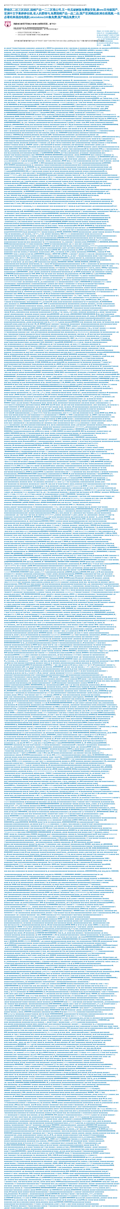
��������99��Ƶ (12, 1094)
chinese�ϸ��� (82, 364)
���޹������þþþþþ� (68, 602)
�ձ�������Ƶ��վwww (14, 606)
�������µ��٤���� (80, 844)
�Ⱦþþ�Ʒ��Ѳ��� (53, 488)
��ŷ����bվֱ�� (66, 92)
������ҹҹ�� (22, 996)
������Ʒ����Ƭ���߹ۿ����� (40, 114)
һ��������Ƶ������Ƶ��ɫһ (29, 368)
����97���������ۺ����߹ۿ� (18, 139)
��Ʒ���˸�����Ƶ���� (59, 517)
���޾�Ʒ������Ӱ (43, 209)
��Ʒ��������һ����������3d (48, 566)
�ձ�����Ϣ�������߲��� (87, 947)
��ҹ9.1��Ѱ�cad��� (59, 715)
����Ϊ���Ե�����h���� (40, 633)
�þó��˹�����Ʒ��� (13, 1143)
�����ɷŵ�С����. (49, 975)
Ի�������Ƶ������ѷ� (98, 1127)
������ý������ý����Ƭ (44, 270)
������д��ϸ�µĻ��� (87, 783)
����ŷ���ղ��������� (16, 56)
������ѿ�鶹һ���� (38, 557)
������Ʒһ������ (108, 310)
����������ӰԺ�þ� (74, 480)
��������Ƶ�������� (52, 219)
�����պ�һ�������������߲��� (20, 445)
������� (20, 1070)
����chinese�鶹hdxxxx (67, 126)
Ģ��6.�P (26, 509)
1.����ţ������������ (56, 1048)
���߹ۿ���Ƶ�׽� (68, 1046)
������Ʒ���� (49, 72)
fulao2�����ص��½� (37, 580)
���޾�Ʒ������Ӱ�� (43, 797)
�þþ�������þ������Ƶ (58, 1149)
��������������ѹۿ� (32, 961)
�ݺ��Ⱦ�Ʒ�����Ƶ (11, 86)
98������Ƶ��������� (16, 476)
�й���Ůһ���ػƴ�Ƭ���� (44, 1038)
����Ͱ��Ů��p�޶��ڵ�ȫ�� (14, 1062)
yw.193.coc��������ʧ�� (71, 580)
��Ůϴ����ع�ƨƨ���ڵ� (94, 622)
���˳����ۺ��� (56, 322)
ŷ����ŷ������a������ (16, 878)
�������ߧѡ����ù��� (67, 197)
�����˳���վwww (12, 590)
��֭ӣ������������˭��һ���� (97, 368)
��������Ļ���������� (80, 965)
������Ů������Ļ (61, 1024)
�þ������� (41, 880)
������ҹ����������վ (16, 147)
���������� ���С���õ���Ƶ (33, 474)
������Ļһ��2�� (76, 334)
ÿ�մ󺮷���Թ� (9, 1082)
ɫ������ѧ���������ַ (15, 463)
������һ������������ (17, 715)
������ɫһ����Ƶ (12, 435)
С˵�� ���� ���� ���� (27, 102)
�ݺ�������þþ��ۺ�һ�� (51, 655)
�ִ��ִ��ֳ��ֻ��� (65, 72)
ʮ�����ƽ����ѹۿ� (78, 777)
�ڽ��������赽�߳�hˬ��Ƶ (66, 1052)
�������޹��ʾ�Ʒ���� (106, 1123)
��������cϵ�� (12, 328)
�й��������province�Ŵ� (100, 270)
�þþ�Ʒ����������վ (14, 886)
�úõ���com (107, 151)
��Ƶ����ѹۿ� (107, 397)
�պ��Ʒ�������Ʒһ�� (87, 781)
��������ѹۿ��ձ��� (109, 316)
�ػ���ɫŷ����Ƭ (108, 1115)
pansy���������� (35, 300)
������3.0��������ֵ (62, 437)
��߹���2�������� (79, 733)
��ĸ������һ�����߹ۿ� (53, 102)
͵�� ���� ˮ (29, 866)
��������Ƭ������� (76, 167)
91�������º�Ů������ (90, 862)
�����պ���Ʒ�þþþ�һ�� (15, 498)
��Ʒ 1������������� (54, 953)
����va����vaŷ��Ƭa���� (41, 990)
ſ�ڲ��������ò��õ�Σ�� (58, 996)
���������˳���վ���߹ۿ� (103, 1028)
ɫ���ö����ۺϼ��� (20, 1208)
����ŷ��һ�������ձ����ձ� (82, 715)
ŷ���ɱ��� (30, 1006)
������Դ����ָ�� (27, 578)
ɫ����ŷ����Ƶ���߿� (98, 221)
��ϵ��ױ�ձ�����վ (69, 816)
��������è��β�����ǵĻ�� (17, 683)
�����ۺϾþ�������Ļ (73, 586)
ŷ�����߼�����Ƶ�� (82, 923)
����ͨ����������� (14, 244)
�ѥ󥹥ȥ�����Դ (9, 996)
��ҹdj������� (52, 300)
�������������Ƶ (86, 850)
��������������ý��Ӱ (16, 513)
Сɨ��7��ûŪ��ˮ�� (27, 515)
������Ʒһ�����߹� (62, 80)
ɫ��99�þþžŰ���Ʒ (67, 1194)
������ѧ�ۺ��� (106, 808)
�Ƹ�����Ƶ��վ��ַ (80, 720)
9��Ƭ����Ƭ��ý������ (78, 169)
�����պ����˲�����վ (65, 651)
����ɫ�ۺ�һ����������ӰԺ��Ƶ (36, 179)
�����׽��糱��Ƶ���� (32, 228)
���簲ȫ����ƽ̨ (84, 374)
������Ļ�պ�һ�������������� (51, 992)
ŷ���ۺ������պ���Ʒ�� (57, 161)
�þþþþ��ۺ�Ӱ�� (60, 147)
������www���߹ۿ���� (91, 423)
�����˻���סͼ (35, 779)
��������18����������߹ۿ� (85, 1050)
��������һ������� (51, 478)
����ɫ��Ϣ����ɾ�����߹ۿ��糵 (82, 147)
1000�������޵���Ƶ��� (101, 592)
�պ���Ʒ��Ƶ (85, 564)
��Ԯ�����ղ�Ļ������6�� (17, 705)
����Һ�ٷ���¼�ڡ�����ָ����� (90, 743)
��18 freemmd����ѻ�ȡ (82, 498)
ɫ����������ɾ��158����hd (96, 394)
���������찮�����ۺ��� (83, 1094)
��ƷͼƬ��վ (47, 1040)
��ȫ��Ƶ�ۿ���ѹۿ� (27, 1181)
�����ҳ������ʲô (36, 965)
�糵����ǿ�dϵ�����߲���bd (64, 447)
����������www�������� (29, 308)
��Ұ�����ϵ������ (14, 92)
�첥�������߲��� (24, 856)
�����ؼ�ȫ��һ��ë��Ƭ (75, 228)
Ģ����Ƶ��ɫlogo (45, 80)
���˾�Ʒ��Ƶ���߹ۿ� (84, 713)
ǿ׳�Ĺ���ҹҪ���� (30, 864)
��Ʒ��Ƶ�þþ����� (97, 521)
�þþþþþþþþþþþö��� (35, 126)
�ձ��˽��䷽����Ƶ (61, 1056)
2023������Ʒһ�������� (16, 1088)
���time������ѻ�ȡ (13, 769)
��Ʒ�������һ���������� (103, 77)
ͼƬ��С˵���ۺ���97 (93, 907)
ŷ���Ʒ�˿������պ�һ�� (48, 1042)
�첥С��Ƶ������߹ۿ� (40, 728)
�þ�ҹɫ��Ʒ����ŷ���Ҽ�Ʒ (15, 415)
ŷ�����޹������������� (57, 340)
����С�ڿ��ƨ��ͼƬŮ (38, 844)
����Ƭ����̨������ (98, 60)
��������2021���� (57, 60)
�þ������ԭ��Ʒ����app (15, 955)
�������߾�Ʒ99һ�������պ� (87, 302)
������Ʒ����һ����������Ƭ (86, 151)
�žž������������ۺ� (38, 979)
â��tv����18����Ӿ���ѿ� (16, 215)
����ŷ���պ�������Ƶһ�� (41, 547)
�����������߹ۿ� (86, 68)
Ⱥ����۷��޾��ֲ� (44, 808)
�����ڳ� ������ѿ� (14, 352)
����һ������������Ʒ (79, 417)
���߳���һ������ (57, 898)
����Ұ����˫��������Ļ (16, 392)
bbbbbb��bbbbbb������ (14, 405)
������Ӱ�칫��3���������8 (18, 201)
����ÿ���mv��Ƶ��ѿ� (32, 221)
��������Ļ (18, 163)
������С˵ (53, 1167)
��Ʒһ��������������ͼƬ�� (87, 779)
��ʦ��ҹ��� (30, 429)
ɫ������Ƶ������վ (44, 50)
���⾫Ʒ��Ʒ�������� (64, 1109)
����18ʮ (111, 665)
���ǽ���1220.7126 (84, 1163)
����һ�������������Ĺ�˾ (104, 1190)
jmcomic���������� (73, 1062)
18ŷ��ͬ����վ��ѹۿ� (97, 354)
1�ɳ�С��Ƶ (55, 816)
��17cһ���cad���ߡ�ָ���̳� (16, 290)
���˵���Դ (9, 394)
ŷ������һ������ (13, 236)
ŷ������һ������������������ (66, 320)
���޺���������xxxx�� (103, 417)
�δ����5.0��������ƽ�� (92, 153)
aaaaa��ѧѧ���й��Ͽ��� (14, 604)
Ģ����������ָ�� (55, 685)
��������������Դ (79, 453)
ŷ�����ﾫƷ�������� (99, 996)
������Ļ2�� (10, 549)
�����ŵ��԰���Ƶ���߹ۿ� (108, 1133)
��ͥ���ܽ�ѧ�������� (90, 502)
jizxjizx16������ (104, 570)
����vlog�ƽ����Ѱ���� (37, 977)
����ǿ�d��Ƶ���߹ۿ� (95, 1042)
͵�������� (108, 304)
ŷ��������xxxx (39, 612)
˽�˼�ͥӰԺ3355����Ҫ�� (13, 947)
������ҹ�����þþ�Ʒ (30, 484)
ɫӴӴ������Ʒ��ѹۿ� (48, 1184)
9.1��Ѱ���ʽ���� (95, 679)
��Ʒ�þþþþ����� (11, 153)
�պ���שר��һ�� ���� (100, 415)
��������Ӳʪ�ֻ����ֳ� (35, 92)
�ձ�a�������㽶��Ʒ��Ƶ (86, 94)
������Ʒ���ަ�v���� (53, 1036)
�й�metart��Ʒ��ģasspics (18, 531)
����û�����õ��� (26, 268)
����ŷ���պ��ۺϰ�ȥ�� (97, 300)
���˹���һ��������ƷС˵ (97, 1149)
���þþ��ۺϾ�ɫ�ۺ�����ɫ (64, 781)
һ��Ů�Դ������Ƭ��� (59, 1153)
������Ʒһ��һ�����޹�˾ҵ (95, 478)
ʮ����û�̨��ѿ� (32, 128)
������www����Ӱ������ (93, 470)
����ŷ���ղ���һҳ (12, 939)
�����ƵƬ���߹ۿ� (85, 886)
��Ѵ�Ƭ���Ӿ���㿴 (60, 484)
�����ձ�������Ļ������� (59, 155)
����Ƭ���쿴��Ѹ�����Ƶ (91, 562)
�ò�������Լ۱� (50, 616)
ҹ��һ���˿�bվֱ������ (101, 844)
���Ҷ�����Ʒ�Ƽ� (103, 868)
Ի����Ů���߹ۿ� (80, 910)
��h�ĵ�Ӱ (113, 1186)
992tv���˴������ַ (34, 244)
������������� (44, 1078)
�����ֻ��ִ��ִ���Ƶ (50, 213)
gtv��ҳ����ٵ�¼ (65, 513)
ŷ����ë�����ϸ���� (14, 388)
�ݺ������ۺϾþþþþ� (83, 338)
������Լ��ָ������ (39, 629)
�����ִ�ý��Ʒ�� (98, 739)
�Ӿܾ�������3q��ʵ (31, 248)
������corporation (63, 592)
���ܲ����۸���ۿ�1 (94, 80)
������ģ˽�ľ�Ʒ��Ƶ (23, 751)
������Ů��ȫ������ (103, 370)
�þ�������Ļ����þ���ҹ (43, 197)
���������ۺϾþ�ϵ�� (66, 600)
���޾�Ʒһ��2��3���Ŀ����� (17, 246)
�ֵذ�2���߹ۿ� (108, 543)
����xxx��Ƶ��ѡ (111, 376)
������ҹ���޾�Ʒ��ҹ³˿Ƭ (14, 763)
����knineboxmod (109, 834)
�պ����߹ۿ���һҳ (32, 145)
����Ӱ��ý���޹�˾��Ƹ (43, 631)
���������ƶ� (72, 82)
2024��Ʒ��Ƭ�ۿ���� (108, 1052)
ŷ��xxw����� (97, 374)
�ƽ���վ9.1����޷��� (13, 135)
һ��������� (85, 1090)
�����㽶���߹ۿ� (73, 659)
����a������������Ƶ (86, 673)
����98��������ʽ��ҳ (43, 1101)
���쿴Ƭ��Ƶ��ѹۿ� (26, 519)
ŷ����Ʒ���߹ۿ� (103, 431)
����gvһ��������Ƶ (14, 1125)
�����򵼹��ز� (47, 110)
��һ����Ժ (24, 403)
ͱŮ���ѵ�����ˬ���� (37, 1206)
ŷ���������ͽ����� (99, 600)
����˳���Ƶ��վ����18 (37, 677)
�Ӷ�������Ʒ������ (42, 923)
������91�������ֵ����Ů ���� (96, 141)
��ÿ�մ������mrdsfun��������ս (20, 816)
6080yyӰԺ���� (59, 328)
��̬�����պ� (66, 842)
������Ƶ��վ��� (50, 1012)
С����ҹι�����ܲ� (96, 1141)
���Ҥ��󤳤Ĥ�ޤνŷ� (50, 645)
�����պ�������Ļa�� (37, 860)
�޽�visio (113, 996)
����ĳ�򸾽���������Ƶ (72, 68)
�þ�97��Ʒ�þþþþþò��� (13, 828)
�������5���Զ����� (60, 64)
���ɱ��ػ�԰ (105, 888)
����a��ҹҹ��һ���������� (18, 1038)
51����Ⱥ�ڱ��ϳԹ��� (13, 866)
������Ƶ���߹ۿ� (32, 568)
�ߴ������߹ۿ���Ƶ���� (67, 133)
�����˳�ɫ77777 (10, 703)
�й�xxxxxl (103, 986)
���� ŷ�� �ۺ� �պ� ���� (93, 1078)
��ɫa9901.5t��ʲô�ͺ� (30, 545)
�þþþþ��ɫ (109, 574)
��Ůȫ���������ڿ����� (16, 894)
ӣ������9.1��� (111, 679)
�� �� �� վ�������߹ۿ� (54, 667)
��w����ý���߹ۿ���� (50, 399)
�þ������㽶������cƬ (104, 179)
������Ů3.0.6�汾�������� (73, 759)
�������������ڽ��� (82, 973)
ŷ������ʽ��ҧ (10, 1135)
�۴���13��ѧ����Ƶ (34, 1064)
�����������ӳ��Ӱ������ (77, 386)
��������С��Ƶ (39, 1149)
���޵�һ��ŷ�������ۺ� (40, 1121)
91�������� (103, 580)
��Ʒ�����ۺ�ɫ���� (43, 139)
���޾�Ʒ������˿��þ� (96, 360)
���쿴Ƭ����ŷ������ (93, 276)
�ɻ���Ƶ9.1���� (50, 390)
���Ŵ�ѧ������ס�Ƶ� (57, 48)
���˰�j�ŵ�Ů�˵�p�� (67, 356)
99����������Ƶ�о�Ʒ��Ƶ (33, 451)
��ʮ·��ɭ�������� (36, 1194)
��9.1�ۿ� (27, 728)
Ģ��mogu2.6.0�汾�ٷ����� (68, 482)
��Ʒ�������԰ (104, 513)
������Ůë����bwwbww (15, 979)
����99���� (31, 1014)
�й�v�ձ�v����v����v (98, 1072)
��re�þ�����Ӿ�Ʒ (58, 206)
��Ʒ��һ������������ (93, 1054)
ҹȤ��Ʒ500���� (95, 949)
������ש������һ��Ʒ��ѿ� (18, 1175)
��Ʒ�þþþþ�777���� (70, 502)
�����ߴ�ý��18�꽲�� (32, 366)
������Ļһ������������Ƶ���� (90, 62)
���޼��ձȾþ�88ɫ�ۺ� (36, 492)
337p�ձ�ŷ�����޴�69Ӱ (12, 419)
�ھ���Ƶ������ (104, 527)
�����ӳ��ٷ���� (42, 201)
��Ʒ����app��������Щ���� (69, 787)
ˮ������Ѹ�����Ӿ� (100, 185)
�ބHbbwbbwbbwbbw (82, 332)
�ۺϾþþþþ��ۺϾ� (11, 661)
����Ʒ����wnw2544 (74, 566)
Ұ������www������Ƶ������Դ (96, 388)
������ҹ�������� (45, 461)
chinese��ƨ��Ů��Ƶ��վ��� (42, 957)
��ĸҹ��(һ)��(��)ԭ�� (23, 535)
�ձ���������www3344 (53, 228)
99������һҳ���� (12, 1080)
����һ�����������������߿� (21, 1131)
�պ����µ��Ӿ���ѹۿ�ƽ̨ (39, 187)
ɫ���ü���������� (80, 590)
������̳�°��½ (105, 697)
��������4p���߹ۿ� (8, 492)
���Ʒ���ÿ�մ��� (93, 480)
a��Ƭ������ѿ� (11, 1010)
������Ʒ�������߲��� (66, 1090)
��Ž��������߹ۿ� (92, 537)
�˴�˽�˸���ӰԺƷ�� (91, 631)
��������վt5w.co (81, 1155)
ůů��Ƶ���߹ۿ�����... (77, 159)
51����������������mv (61, 1192)
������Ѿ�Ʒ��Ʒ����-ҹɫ (29, 711)
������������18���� (75, 348)
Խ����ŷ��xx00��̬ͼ (109, 810)
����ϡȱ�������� (69, 54)
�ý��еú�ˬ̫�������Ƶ (103, 1103)
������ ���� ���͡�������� (30, 1082)
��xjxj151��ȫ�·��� (33, 171)
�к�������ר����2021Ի (66, 50)
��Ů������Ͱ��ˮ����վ (45, 262)
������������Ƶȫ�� (78, 191)
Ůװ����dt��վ (104, 726)
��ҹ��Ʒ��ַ (28, 562)
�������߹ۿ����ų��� (40, 437)
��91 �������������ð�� (92, 921)
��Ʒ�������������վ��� (84, 1086)
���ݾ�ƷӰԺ (54, 1139)
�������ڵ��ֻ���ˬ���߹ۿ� (63, 608)
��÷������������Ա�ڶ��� (20, 240)
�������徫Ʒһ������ (14, 306)
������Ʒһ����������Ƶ (39, 463)
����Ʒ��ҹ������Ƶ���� (16, 1068)
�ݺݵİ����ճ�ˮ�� (103, 252)
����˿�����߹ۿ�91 (52, 230)
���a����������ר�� (61, 945)
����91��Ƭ (27, 1186)
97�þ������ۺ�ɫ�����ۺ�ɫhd (54, 902)
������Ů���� (110, 366)
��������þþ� (38, 685)
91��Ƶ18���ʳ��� (105, 256)
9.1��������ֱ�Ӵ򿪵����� (68, 745)
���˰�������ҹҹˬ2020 (35, 1066)
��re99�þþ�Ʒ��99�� (62, 179)
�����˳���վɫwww (43, 504)
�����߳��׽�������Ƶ (74, 455)
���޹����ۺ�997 (88, 1008)
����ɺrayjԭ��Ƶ (76, 384)
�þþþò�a (105, 925)
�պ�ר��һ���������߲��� (17, 665)
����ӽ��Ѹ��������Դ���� (79, 1092)
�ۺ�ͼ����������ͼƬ (35, 610)
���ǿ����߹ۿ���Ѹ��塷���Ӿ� (29, 394)
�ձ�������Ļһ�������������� (21, 74)
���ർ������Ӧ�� (50, 783)
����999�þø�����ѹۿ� (98, 854)
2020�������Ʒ (97, 665)
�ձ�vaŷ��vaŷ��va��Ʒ (13, 994)
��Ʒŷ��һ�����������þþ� (66, 141)
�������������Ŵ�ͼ (69, 1161)
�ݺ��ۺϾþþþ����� (104, 240)
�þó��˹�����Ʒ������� (23, 663)
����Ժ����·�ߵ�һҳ (90, 683)
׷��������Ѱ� (37, 242)
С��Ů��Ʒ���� (85, 102)
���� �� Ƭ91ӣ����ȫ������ (17, 270)
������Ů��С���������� (103, 709)
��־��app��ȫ (29, 173)
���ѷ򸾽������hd (48, 447)
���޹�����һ (97, 457)
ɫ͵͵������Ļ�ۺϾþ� (12, 221)
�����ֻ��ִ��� (11, 1026)
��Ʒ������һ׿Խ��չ (54, 647)
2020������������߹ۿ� (45, 507)
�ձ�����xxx (32, 753)
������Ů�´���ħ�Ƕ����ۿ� (91, 409)
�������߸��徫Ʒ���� (29, 1173)
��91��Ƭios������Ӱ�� (37, 352)
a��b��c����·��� (13, 757)
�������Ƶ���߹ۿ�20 (109, 264)
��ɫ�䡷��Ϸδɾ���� (26, 461)
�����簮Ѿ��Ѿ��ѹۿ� (98, 797)
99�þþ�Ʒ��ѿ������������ (71, 838)
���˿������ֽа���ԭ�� (58, 346)
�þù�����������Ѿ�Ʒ (36, 693)
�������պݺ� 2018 (12, 70)
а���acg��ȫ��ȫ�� (87, 852)
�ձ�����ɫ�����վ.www (14, 1198)
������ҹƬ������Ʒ (106, 705)
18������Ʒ (74, 1078)
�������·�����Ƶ (104, 122)
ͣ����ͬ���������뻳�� (15, 904)
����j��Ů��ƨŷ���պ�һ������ (19, 933)
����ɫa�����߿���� (26, 998)
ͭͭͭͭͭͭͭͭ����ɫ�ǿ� (97, 828)
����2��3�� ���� (90, 695)
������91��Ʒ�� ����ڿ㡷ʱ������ (21, 252)
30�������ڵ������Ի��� (50, 578)
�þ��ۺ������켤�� (19, 312)
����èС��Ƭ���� (99, 507)
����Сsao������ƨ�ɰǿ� (30, 1103)
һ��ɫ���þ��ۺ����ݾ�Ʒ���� (89, 1194)
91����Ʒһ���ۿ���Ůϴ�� (15, 447)
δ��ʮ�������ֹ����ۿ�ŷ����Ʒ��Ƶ (51, 84)
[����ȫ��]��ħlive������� (87, 745)
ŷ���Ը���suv (10, 713)
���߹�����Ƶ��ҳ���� (98, 209)
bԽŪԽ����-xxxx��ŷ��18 (52, 596)
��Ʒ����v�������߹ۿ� (50, 560)
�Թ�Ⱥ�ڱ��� (10, 967)
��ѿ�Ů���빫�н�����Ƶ (35, 346)
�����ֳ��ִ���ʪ (111, 564)
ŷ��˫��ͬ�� (93, 1098)
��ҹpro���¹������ (13, 699)
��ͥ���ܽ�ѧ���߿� (15, 324)
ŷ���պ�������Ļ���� (74, 969)
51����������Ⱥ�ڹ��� (57, 476)
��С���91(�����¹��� (86, 703)
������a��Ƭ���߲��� (99, 864)
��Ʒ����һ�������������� (19, 653)
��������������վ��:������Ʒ (20, 106)
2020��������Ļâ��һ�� (103, 545)
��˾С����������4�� (30, 72)
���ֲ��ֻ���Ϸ (106, 1064)
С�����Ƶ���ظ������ (15, 580)
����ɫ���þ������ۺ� (15, 982)
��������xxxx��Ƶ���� (15, 88)
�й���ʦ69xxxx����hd (13, 574)
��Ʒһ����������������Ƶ (63, 443)
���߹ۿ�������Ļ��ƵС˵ (15, 836)
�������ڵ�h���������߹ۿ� (104, 332)
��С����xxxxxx (41, 653)
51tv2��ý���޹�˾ (68, 919)
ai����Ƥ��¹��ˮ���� (79, 492)
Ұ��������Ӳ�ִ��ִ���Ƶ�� (37, 541)
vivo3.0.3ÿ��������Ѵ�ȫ (108, 295)
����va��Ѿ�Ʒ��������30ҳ (57, 620)
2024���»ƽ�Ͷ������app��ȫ (46, 1204)
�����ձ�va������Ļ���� (37, 1171)
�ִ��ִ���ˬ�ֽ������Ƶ (39, 878)
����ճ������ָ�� (38, 52)
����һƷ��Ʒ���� (12, 155)
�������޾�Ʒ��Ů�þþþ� (93, 118)
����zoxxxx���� (107, 328)
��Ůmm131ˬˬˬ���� (30, 907)
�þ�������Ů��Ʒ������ (92, 1044)
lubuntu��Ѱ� (9, 80)
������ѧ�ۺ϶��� (95, 312)
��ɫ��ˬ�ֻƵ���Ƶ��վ (58, 557)
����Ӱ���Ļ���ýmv (13, 173)
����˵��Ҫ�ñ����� (72, 1186)
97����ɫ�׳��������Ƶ (64, 94)
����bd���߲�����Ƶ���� (62, 397)
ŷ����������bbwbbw (109, 1046)
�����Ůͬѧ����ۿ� (69, 582)
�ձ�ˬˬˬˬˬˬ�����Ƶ (31, 560)
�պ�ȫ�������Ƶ (12, 741)
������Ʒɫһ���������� (67, 470)
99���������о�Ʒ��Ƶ (69, 1026)
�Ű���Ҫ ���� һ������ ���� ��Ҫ (51, 1030)
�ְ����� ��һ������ (95, 1125)
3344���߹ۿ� (86, 1052)
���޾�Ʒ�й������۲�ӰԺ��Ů (62, 338)
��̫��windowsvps (10, 1101)
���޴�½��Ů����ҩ (40, 533)
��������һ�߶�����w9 (50, 1084)
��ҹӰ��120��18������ (92, 604)
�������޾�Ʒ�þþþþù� (69, 102)
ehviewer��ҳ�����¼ (37, 917)
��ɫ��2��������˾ (13, 191)
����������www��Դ (69, 282)
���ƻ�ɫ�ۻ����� (112, 535)
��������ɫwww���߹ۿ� (61, 629)
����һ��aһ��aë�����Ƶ (36, 318)
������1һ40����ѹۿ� (39, 143)
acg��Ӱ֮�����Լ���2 (102, 274)
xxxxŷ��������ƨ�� (37, 681)
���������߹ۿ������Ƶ (16, 338)
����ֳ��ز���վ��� (98, 959)
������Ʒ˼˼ (9, 250)
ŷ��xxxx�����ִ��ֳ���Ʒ (14, 300)
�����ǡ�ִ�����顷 (110, 48)
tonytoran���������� (14, 802)
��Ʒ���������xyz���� (48, 842)
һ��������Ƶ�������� (52, 167)
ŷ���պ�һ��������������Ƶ (81, 199)
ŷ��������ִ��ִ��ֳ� (38, 531)
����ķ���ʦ (78, 629)
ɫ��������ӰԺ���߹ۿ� (16, 927)
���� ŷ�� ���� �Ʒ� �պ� (74, 128)
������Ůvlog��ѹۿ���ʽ (73, 515)
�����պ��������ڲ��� (16, 124)
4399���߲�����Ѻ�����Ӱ (104, 511)
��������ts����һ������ (88, 52)
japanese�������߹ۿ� (13, 425)
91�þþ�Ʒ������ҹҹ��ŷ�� (32, 161)
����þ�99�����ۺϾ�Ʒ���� (55, 789)
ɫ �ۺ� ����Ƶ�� (31, 775)
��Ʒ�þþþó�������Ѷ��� (66, 862)
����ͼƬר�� (59, 631)
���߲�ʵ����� (30, 354)
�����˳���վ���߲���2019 (87, 242)
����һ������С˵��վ (30, 915)
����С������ (34, 888)
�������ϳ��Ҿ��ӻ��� (53, 211)
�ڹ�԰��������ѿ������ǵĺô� (12, 975)
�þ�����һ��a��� (80, 902)
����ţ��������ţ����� (86, 330)
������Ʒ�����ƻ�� (45, 600)
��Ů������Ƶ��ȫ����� (53, 163)
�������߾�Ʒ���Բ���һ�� (93, 1026)
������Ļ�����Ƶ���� (67, 173)
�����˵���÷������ (68, 562)
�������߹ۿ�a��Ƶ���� (51, 1062)
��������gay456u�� (31, 411)
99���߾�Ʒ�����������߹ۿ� (57, 244)
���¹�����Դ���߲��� (81, 718)
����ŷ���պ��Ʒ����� (15, 278)
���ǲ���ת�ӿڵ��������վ (17, 834)
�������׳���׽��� (13, 1078)
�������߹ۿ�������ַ (68, 564)
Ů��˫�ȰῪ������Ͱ (33, 1125)
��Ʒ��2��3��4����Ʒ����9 (17, 931)
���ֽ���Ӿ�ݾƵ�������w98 (17, 785)
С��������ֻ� (35, 110)
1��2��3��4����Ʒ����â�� (92, 223)
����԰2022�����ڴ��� (71, 647)
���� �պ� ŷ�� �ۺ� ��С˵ (65, 256)
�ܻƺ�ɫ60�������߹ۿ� (85, 206)
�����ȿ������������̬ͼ (83, 618)
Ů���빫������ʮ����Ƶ (99, 463)
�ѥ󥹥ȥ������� (91, 515)
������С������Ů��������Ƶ (70, 1088)
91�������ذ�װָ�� (93, 971)
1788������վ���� (71, 757)
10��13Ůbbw (64, 590)
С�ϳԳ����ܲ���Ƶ (56, 1190)
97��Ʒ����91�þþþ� (61, 913)
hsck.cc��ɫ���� (75, 1002)
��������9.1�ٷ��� (41, 739)
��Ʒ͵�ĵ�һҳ (91, 572)
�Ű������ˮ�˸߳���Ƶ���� (16, 876)
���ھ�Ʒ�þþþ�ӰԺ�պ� (28, 324)
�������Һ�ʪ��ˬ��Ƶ (101, 677)
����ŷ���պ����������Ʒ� (64, 822)
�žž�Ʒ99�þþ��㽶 (11, 759)
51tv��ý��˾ (65, 705)
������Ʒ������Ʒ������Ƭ (18, 1133)
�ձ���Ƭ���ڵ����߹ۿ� (89, 994)
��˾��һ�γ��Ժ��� (57, 96)
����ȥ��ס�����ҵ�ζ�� (35, 769)
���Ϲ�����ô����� (78, 90)
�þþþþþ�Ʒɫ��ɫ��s (23, 612)
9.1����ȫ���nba (87, 890)
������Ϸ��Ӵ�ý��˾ (36, 316)
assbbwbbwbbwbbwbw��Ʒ (13, 282)
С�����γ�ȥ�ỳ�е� (12, 673)
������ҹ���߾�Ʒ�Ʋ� (39, 822)
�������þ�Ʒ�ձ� (79, 848)
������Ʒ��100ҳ (83, 1040)
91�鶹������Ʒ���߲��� (90, 427)
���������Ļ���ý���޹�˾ (16, 1123)
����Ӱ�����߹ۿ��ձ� (98, 722)
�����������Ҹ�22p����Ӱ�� (79, 449)
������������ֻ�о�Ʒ (106, 206)
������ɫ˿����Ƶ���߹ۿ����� (66, 639)
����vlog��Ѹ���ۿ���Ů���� (63, 949)
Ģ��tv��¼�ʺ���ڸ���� (81, 975)
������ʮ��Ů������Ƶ (49, 74)
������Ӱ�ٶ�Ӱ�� (68, 669)
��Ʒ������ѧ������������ (75, 378)
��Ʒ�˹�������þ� (101, 718)
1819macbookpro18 (86, 370)
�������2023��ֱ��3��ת (41, 1139)
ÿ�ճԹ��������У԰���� (66, 104)
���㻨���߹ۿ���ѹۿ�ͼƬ (95, 145)
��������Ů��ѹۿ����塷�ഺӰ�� (51, 183)
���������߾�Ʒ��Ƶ (58, 1018)
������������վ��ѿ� (39, 286)
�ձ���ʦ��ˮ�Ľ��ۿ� (90, 195)
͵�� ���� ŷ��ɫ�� (12, 100)
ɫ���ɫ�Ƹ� (95, 139)
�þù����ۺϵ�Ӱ (72, 1129)
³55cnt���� (9, 185)
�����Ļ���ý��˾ (43, 409)
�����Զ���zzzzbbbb (13, 761)
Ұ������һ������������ (80, 785)
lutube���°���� (41, 919)
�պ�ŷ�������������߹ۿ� (68, 856)
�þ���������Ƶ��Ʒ (72, 165)
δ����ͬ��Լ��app (96, 149)
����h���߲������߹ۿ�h (51, 314)
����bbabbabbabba (11, 390)
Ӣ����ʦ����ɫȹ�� (49, 775)
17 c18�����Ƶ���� (105, 131)
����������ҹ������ (62, 947)
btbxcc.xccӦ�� (45, 70)
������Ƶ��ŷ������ (63, 110)
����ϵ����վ (10, 1058)
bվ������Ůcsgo (66, 635)
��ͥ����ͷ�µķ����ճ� (77, 60)
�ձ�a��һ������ (104, 572)
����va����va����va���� (84, 1133)
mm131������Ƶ (51, 713)
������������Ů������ (36, 310)
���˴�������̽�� (12, 1022)
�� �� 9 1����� (66, 616)
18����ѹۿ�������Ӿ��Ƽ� (40, 122)
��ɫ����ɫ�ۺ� (37, 647)
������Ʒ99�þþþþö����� (92, 82)
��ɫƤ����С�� (28, 100)
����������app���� (14, 937)
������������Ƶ (13, 486)
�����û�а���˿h (55, 969)
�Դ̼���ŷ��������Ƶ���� (19, 943)
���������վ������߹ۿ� (18, 1044)
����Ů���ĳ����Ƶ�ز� (38, 871)
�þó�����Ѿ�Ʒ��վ (12, 509)
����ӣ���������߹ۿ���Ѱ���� (88, 232)
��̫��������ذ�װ (12, 159)
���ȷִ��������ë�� (40, 439)
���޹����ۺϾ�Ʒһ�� (82, 793)
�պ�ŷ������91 (87, 643)
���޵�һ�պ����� (10, 890)
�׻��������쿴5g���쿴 (64, 122)
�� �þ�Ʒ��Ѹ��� (93, 1159)
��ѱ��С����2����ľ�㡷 (66, 868)
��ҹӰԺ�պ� (37, 1175)
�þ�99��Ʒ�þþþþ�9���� (90, 441)
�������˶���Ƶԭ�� (34, 1137)
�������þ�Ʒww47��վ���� (17, 197)
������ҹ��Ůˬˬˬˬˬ (36, 447)
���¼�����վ (41, 260)
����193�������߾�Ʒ (51, 1020)
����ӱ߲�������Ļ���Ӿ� (16, 286)
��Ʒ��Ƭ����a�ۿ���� (95, 1082)
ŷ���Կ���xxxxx (94, 925)
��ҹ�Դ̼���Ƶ (62, 297)
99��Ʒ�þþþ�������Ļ (52, 413)
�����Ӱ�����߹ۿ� (86, 511)
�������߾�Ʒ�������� (41, 1088)
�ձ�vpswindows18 (51, 1026)
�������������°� (100, 1173)
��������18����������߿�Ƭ (98, 1010)
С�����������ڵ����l (49, 441)
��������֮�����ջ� (90, 1101)
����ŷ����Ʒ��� (92, 681)
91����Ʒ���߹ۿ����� (44, 726)
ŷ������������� (30, 925)
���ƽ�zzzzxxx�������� (15, 126)
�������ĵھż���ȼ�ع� (81, 56)
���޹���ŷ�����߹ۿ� (61, 310)
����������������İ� (16, 951)
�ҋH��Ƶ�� (9, 527)
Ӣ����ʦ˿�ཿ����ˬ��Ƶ (14, 77)
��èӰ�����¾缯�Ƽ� (13, 1155)
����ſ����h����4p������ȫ (39, 1096)
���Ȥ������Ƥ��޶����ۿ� (14, 620)
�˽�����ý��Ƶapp (40, 517)
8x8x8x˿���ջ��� (110, 651)
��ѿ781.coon (65, 234)
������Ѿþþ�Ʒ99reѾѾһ (88, 443)
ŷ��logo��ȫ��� (11, 988)
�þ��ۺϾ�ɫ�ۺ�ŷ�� (65, 1165)
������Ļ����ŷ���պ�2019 (92, 685)
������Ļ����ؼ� (103, 461)
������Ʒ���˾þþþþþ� (14, 1107)
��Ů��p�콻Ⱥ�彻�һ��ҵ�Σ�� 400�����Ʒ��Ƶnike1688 (44, 203)
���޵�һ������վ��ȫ (81, 769)
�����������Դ (73, 211)
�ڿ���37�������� (13, 401)
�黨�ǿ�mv (114, 405)
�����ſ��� (10, 368)
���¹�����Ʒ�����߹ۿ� (40, 781)
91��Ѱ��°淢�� (102, 106)
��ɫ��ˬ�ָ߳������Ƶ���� (38, 254)
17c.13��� (48, 256)
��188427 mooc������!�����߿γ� (66, 439)
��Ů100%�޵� (71, 551)
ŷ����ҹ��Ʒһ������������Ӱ (18, 118)
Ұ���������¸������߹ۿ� (65, 135)
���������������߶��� (44, 356)
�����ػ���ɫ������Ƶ (102, 86)
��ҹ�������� (93, 455)
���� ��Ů (72, 888)
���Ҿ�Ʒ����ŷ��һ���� (75, 1072)
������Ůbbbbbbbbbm (64, 673)
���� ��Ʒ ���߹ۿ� (101, 1056)
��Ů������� (66, 62)
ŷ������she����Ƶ (104, 272)
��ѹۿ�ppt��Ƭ (56, 149)
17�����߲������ (31, 1188)
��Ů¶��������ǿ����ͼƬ (105, 1090)
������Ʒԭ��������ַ (28, 1058)
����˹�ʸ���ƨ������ (29, 735)
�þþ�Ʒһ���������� (52, 348)
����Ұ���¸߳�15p (91, 1145)
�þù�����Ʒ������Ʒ (14, 60)
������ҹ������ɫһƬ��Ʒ (74, 1084)
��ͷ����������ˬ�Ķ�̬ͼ (33, 382)
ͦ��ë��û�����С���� (35, 60)
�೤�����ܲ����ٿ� (45, 598)
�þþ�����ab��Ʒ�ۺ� (33, 282)
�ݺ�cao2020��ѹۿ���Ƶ (28, 494)
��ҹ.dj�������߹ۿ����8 (79, 297)
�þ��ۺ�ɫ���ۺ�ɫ (32, 783)
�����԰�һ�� (80, 616)
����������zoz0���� (29, 703)
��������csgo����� (52, 370)
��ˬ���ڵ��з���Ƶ (110, 681)
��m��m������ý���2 (36, 814)
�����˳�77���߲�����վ (45, 562)
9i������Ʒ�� (25, 348)
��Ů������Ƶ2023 (35, 415)
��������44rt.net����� (36, 193)
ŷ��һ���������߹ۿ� (35, 733)
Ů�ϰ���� (47, 94)
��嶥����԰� (24, 500)
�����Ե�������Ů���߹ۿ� (104, 378)
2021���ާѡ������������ (35, 108)
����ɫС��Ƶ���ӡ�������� (17, 1090)
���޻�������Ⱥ (53, 610)
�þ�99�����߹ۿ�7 (74, 276)
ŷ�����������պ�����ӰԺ (39, 697)
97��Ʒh (70, 415)
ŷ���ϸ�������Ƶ (89, 392)
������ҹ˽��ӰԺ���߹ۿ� (85, 92)
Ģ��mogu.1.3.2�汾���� (13, 169)
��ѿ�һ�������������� (72, 500)
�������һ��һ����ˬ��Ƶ (80, 832)
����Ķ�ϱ (107, 828)
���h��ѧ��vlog (71, 1111)
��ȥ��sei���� (95, 866)
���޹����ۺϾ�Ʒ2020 (10, 992)
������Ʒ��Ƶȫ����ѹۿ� (85, 513)
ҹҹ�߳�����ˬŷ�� (82, 58)
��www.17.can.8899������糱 (83, 1016)
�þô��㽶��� (51, 225)
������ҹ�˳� (108, 531)
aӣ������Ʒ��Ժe (57, 1143)
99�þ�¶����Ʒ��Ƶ (103, 225)
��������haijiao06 (31, 598)
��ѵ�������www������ (79, 1113)
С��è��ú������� (71, 695)
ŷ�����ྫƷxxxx (29, 206)
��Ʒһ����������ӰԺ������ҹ (93, 1107)
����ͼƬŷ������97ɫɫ (57, 68)
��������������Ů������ (18, 1111)
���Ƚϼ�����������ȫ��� (80, 553)
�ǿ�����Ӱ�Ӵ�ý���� (32, 486)
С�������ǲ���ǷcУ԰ (45, 64)
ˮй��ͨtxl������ (81, 635)
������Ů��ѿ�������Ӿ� (24, 1086)
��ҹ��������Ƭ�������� (37, 737)
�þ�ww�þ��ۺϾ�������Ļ (92, 535)
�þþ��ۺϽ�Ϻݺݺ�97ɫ (33, 234)
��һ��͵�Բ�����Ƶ (51, 1125)
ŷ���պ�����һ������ (15, 965)
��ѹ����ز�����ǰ (13, 846)
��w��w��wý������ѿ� (15, 871)
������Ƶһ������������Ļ (93, 133)
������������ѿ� (13, 167)
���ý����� (78, 1159)
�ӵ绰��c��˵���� (26, 1030)
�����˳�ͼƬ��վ (11, 1034)
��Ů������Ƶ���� (39, 124)
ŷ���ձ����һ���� (39, 1190)
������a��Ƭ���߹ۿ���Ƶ (63, 209)
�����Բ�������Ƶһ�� (37, 1169)
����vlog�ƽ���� (96, 836)
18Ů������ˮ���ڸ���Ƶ (45, 358)
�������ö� (37, 1161)
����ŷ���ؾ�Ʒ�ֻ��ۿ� (36, 576)
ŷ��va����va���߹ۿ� (101, 860)
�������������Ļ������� (78, 1103)
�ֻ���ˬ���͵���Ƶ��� (82, 820)
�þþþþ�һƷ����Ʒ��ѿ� (80, 507)
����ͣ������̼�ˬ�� (13, 360)
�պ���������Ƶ (89, 560)
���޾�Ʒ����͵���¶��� (15, 977)
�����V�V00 (54, 850)
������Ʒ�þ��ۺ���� (57, 687)
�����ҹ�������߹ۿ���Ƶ (64, 286)
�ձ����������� (95, 228)
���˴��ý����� (69, 1131)
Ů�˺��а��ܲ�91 (105, 935)
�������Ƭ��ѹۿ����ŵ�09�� (102, 159)
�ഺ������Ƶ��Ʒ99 (98, 663)
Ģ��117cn (105, 773)
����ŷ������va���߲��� (50, 360)
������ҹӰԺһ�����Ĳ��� (16, 295)
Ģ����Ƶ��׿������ (88, 935)
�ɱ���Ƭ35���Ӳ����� (14, 48)
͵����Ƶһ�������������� (64, 88)
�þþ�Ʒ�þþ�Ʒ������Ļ (14, 1008)
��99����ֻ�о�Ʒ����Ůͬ (51, 145)
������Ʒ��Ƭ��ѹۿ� (94, 574)
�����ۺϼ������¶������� (103, 246)
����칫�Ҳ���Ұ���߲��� (68, 431)
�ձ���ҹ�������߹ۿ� (84, 272)
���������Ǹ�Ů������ (82, 789)
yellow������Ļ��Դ (79, 996)
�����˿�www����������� (54, 777)
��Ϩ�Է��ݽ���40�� (28, 743)
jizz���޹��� (102, 647)
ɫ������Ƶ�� (24, 945)
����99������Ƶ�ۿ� (24, 50)
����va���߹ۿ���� (72, 1117)
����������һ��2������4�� (44, 800)
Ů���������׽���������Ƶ (51, 1098)
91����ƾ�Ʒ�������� (14, 302)
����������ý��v (91, 72)
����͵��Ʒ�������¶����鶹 (17, 1157)
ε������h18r (103, 745)
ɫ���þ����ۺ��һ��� (37, 850)
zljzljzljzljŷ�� (77, 72)
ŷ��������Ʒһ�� (103, 254)
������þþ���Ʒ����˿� (32, 435)
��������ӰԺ (53, 580)
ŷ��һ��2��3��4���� (62, 246)
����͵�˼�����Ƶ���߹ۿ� (15, 82)
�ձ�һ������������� (76, 238)
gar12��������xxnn (107, 667)
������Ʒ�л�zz (87, 413)
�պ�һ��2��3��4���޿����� (98, 334)
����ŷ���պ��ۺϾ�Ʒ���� (51, 252)
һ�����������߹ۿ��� (40, 876)
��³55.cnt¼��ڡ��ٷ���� (14, 494)
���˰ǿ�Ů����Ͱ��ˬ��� (108, 322)
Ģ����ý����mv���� (34, 181)
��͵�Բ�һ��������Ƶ (87, 286)
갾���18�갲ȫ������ (101, 769)
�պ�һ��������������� (78, 828)
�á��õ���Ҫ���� (96, 1200)
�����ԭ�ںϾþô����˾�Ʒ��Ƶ (62, 763)
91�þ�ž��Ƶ (100, 643)
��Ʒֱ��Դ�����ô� (85, 225)
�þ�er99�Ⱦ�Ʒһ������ (61, 143)
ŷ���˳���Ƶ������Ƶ (62, 302)
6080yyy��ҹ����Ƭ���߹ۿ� (40, 1056)
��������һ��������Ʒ (16, 177)
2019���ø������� (51, 745)
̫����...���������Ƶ (77, 177)
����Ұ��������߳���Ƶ (29, 372)
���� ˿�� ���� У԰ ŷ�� (46, 376)
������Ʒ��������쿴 (41, 312)
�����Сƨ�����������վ (44, 838)
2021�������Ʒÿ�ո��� (79, 1169)
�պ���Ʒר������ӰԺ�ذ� (95, 566)
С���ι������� (11, 880)
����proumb (111, 1109)
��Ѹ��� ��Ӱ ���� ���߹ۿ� (17, 120)
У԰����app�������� (52, 590)
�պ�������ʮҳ (11, 691)
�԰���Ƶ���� (27, 923)
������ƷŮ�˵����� (13, 399)
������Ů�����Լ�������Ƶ (73, 1068)
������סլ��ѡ (70, 70)
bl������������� (82, 645)
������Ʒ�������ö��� (52, 1092)
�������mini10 (31, 360)
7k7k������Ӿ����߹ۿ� (14, 860)
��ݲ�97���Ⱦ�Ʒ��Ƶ (79, 270)
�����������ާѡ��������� (76, 882)
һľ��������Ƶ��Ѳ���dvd (88, 608)
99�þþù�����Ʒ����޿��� (47, 1131)
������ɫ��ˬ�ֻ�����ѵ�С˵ (54, 888)
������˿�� (85, 468)
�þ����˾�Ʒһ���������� (69, 358)
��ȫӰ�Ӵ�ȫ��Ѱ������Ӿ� (95, 451)
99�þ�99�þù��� (29, 419)
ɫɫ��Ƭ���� (18, 541)
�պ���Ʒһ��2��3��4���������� (43, 669)
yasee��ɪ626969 (36, 413)
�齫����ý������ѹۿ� (60, 812)
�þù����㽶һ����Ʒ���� (58, 618)
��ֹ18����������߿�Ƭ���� (61, 880)
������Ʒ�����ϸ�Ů (79, 112)
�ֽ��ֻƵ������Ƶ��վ (110, 137)
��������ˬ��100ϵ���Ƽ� (85, 984)
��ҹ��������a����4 (80, 86)
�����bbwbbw (85, 545)
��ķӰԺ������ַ (68, 494)
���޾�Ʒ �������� (27, 720)
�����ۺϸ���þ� (48, 553)
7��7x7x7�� (99, 1092)
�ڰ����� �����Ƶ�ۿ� (78, 268)
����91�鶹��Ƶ (27, 880)
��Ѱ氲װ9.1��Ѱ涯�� (78, 555)
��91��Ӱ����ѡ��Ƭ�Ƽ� (88, 986)
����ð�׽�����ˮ (31, 297)
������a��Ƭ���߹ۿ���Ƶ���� (45, 894)
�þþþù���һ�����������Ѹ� (87, 728)
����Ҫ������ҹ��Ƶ (41, 834)
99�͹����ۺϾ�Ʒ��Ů (93, 328)
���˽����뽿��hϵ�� (42, 1024)
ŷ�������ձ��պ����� (100, 767)
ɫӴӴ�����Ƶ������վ (56, 576)
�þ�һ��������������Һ (78, 1206)
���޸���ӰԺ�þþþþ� (82, 806)
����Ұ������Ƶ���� (83, 533)
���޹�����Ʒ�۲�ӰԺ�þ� (90, 306)
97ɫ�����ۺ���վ (101, 832)
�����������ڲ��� (85, 246)
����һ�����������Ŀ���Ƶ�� (59, 941)
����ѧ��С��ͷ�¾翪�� (14, 576)
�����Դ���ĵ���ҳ (111, 492)
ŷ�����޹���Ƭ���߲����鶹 (99, 969)
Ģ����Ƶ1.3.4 (73, 468)
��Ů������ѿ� (11, 484)
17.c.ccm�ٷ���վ (93, 1088)
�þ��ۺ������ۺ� (98, 96)
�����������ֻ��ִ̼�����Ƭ (28, 586)
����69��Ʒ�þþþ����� (46, 1050)
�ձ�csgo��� (70, 252)
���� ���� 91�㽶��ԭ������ (101, 759)
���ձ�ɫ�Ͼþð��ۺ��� (53, 1111)
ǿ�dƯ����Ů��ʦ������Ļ (16, 1004)
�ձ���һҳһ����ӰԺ (105, 1179)
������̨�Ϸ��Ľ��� (13, 230)
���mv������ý (39, 820)
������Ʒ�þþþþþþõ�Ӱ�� (100, 407)
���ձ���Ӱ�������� (104, 713)
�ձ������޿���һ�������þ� (82, 810)
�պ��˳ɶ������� (93, 775)
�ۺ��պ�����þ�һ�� (102, 691)
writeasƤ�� (34, 996)
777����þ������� (62, 1159)
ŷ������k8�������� (49, 106)
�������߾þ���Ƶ (90, 310)
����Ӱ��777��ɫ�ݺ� (54, 606)
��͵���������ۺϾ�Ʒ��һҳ (95, 384)
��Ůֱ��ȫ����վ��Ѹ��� (79, 519)
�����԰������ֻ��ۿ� (103, 248)
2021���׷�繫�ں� (65, 445)
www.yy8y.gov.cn (89, 106)
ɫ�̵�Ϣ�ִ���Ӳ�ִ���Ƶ (68, 783)
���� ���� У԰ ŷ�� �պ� (75, 606)
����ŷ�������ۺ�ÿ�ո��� (103, 733)
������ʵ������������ (95, 165)
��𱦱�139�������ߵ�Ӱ (70, 52)
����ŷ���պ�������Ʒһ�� (93, 1181)
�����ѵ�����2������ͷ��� (18, 358)
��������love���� (49, 604)
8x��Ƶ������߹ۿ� (49, 614)
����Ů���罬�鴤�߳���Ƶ (38, 397)
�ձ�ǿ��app (66, 280)
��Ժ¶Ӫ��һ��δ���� (45, 419)
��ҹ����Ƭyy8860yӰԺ (40, 971)
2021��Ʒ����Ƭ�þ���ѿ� (97, 838)
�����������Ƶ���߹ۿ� (99, 167)
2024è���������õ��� (101, 1169)
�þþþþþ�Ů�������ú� (30, 635)
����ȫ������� (12, 543)
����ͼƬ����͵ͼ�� (46, 592)
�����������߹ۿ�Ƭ (99, 191)
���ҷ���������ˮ (27, 1135)
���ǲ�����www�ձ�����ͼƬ (105, 547)
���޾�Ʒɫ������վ (110, 268)
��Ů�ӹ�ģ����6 (88, 431)
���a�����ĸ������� (34, 425)
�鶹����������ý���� (63, 201)
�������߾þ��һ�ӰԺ (59, 124)
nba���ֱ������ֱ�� (52, 221)
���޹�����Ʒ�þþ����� (83, 943)
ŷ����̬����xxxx (103, 403)
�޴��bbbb (93, 1155)
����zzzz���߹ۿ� (35, 457)
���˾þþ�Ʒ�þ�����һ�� (39, 858)
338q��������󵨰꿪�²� (56, 1200)
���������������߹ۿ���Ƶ (90, 998)
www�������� (11, 58)
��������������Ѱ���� (17, 717)
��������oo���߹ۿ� (109, 189)
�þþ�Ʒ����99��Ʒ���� (93, 284)
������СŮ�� (10, 862)
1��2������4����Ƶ (72, 610)
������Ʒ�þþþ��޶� (70, 793)
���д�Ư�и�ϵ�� (97, 58)
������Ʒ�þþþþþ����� (30, 588)
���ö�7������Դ (12, 637)
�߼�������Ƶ (57, 187)
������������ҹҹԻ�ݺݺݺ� (30, 795)
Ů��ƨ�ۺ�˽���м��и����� (70, 933)
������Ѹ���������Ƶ (40, 707)
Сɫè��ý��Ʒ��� (57, 971)
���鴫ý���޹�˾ (108, 161)
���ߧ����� (36, 667)
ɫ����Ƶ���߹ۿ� (67, 270)
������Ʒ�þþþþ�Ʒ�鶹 (75, 1198)
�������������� (14, 362)
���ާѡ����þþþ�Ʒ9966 (48, 907)
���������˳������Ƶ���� (61, 316)
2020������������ (80, 1153)
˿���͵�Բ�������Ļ (103, 340)
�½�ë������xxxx (57, 854)
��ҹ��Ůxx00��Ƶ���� (39, 295)
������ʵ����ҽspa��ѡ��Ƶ (54, 568)
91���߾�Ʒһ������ (27, 549)
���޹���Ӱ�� (112, 854)
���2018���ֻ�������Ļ (15, 1151)
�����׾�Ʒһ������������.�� (19, 431)
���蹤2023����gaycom (13, 490)
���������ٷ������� (15, 110)
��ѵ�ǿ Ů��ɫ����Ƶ (26, 695)
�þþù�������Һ (26, 848)
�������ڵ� (28, 1155)
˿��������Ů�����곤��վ (72, 300)
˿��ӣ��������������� (100, 701)
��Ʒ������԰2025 (32, 614)
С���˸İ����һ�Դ (105, 625)
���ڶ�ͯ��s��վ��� (61, 717)
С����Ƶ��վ (83, 525)
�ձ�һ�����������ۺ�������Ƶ (51, 401)
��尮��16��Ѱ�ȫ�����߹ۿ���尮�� (54, 973)
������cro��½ (51, 1161)
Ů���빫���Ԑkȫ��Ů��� (71, 915)
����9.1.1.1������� (82, 1024)
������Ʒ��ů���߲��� (36, 937)
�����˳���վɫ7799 (29, 602)
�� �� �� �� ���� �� (39, 88)
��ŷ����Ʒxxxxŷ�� (12, 378)
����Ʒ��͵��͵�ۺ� (95, 586)
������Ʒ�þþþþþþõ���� (33, 1022)
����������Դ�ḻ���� (37, 763)
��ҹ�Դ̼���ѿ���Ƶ (27, 525)
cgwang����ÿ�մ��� (74, 631)
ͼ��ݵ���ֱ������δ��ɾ (59, 185)
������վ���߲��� (108, 242)
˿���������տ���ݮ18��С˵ (36, 608)
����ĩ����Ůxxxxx (102, 620)
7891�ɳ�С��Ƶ (97, 564)
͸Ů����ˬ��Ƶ (106, 1101)
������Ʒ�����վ (104, 890)
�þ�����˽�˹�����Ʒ (87, 372)
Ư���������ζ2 (23, 284)
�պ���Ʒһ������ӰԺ (23, 185)
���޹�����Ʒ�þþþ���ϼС (89, 816)
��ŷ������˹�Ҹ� (30, 133)
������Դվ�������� (39, 1127)
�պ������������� (14, 114)
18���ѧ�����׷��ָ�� (67, 225)
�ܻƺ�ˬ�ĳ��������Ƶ (13, 1028)
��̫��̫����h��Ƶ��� (51, 588)
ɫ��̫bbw (82, 858)
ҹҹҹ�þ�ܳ (46, 264)
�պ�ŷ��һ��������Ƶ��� (16, 854)
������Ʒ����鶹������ (43, 852)
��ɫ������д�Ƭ (37, 570)
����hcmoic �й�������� (80, 791)
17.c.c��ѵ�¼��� (62, 507)
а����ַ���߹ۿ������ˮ (65, 986)
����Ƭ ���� (49, 673)
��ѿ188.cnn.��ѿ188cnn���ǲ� (29, 466)
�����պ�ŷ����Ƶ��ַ (14, 128)
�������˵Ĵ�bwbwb (45, 862)
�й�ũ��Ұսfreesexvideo (67, 1012)
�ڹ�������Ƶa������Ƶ (94, 258)
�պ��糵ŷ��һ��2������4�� (17, 820)
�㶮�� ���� (71, 795)
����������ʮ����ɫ (41, 913)
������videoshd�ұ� (56, 909)
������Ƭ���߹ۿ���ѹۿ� (33, 572)
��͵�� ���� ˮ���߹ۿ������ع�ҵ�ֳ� (19, 209)
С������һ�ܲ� (110, 910)
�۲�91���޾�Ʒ (95, 492)
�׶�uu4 (104, 433)
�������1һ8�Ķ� (96, 348)
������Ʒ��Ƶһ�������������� (35, 151)
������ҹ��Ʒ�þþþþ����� (16, 1202)
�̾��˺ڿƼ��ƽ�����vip (72, 824)
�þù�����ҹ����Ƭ (12, 953)
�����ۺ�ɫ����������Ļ (17, 570)
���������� (41, 185)
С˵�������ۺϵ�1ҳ (46, 537)
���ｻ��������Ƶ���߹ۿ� (73, 399)
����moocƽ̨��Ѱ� (106, 515)
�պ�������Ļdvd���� (104, 551)
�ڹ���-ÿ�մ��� (27, 328)
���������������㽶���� (91, 126)
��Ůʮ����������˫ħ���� (84, 143)
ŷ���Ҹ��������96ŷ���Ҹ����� (20, 1002)
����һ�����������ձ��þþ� (43, 513)
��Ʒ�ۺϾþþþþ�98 (28, 673)
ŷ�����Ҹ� (91, 576)
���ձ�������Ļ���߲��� (46, 641)
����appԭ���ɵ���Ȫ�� (82, 340)
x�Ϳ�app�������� (13, 219)
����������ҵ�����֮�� (96, 382)
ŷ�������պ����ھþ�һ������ (104, 635)
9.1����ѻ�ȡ (74, 310)
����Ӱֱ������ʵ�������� (64, 223)
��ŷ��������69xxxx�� (15, 896)
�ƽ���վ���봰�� (37, 659)
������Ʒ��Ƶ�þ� (96, 777)
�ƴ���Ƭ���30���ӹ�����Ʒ (65, 884)
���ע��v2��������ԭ (15, 697)
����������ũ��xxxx (48, 890)
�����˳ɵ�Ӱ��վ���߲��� (41, 1115)
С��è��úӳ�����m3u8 (14, 775)
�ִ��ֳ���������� (13, 562)
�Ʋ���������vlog (51, 494)
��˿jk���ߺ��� (43, 1181)
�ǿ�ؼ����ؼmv (103, 1094)
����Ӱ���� (39, 765)
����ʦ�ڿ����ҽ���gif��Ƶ (90, 904)
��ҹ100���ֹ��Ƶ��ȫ (46, 743)
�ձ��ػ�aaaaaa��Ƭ (66, 967)
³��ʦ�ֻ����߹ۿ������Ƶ (43, 459)
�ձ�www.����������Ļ (105, 785)
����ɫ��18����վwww (71, 1139)
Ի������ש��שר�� (13, 608)
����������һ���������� (51, 199)
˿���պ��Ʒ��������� (108, 549)
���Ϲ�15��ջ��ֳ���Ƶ (41, 246)
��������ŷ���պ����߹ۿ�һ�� (95, 193)
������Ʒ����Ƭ (26, 600)
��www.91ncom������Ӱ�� (102, 453)
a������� (9, 773)
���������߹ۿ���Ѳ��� (32, 882)
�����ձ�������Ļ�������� (89, 1119)
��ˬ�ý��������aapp (14, 344)
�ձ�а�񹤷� (98, 509)
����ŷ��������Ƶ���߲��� (54, 388)
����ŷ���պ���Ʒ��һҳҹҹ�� (92, 88)
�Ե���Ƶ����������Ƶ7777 (17, 350)
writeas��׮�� (47, 98)
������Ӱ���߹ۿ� (29, 1101)
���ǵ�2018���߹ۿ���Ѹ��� (91, 447)
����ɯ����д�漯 (42, 223)
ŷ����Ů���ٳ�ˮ (34, 278)
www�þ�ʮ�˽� (32, 54)
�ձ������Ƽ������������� (39, 191)
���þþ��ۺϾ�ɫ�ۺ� (100, 386)
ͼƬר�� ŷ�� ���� (60, 665)
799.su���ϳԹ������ (43, 77)
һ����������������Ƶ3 (106, 1080)
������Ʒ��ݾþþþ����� (98, 336)
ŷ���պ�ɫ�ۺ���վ (37, 791)
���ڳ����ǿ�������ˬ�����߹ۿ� (80, 459)
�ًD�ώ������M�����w (57, 492)
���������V (108, 907)
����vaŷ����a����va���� (65, 535)
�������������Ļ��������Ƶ (55, 720)
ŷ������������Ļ (65, 955)
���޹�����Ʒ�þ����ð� (90, 1111)
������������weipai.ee (105, 824)
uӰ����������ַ (65, 529)
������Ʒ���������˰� (16, 521)
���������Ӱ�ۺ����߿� (83, 1157)
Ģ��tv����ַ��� (101, 380)
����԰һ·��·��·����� (14, 814)
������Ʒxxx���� (99, 882)
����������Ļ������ (71, 1145)
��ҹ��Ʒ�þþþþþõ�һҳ (12, 925)
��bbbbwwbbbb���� (63, 120)
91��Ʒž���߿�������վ (86, 1020)
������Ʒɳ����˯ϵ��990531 (62, 486)
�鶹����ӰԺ (29, 401)
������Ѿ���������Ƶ (42, 637)
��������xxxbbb (48, 195)
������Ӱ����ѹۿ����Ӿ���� (18, 919)
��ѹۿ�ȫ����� (75, 568)
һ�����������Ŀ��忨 (85, 1165)
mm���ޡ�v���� (86, 868)
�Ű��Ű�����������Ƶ (42, 120)
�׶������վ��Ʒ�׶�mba (18, 990)
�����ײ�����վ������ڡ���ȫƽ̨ (19, 183)
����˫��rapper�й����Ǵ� (84, 812)
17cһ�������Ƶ (59, 177)
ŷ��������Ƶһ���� (65, 461)
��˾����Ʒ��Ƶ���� (35, 1070)
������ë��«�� (12, 238)
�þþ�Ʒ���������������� (43, 564)
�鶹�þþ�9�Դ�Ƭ (96, 366)
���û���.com (10, 268)
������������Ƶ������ (63, 871)
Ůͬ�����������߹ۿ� (46, 173)
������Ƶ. (78, 1060)
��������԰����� (9, 1086)
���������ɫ (89, 570)
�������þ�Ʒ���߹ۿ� (51, 1151)
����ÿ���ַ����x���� (61, 984)
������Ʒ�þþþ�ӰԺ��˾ (24, 963)
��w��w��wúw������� (44, 529)
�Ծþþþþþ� (27, 1143)
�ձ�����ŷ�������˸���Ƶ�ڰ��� (22, 274)
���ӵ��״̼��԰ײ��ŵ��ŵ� (89, 582)
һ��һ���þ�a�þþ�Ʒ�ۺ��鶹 (16, 470)
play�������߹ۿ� (88, 435)
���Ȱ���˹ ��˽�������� (30, 1117)
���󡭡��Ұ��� (8, 50)
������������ (104, 104)
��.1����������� (14, 618)
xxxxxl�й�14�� (28, 910)
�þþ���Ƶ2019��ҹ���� (108, 560)
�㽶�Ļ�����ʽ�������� (67, 935)
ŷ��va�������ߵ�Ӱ (53, 435)
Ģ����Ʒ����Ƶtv (27, 64)
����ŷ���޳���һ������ (70, 394)
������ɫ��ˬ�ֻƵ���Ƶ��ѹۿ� (44, 826)
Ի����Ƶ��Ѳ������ (99, 525)
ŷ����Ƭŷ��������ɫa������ (89, 1192)
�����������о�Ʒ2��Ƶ (70, 116)
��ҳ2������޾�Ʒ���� (14, 334)
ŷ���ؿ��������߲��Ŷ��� (57, 1016)
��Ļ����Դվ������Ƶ (59, 677)
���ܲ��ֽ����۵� (52, 1194)
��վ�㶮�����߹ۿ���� (104, 602)
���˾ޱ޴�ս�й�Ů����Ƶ (109, 586)
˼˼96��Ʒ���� (21, 806)
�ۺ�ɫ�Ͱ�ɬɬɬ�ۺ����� (69, 498)
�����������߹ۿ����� (72, 1125)
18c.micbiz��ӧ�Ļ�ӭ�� (56, 1032)
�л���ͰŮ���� (33, 1147)
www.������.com (79, 445)
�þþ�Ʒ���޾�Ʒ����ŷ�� (30, 86)
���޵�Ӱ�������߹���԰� (59, 112)
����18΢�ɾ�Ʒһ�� (11, 1117)
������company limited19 (14, 1066)
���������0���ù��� (15, 1129)
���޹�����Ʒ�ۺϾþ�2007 (62, 1127)
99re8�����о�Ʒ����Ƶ (70, 66)
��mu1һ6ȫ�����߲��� (72, 478)
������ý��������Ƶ (44, 856)
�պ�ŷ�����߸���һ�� (49, 864)
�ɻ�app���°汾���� (75, 898)
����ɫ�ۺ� (41, 100)
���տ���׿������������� (65, 1181)
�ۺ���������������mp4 (66, 1054)
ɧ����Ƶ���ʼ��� (70, 588)
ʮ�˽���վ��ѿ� (43, 816)
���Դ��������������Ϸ (100, 606)
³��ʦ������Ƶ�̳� (38, 215)
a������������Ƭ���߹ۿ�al (65, 747)
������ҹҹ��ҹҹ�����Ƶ (58, 844)
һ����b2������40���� (97, 898)
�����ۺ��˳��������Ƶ (16, 52)
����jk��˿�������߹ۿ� (86, 699)
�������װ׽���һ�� (60, 1094)
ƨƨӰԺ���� (37, 348)
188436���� (60, 268)
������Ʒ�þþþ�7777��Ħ (14, 753)
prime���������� (83, 110)
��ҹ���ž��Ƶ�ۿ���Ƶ (72, 1151)
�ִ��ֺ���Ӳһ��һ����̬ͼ (38, 338)
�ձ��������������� (50, 386)
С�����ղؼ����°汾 (70, 441)
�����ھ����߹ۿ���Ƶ (53, 1103)
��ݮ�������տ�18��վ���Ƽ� (79, 274)
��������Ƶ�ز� (59, 474)
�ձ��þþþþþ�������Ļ (100, 598)
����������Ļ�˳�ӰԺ (79, 84)
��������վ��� (111, 971)
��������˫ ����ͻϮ (13, 804)
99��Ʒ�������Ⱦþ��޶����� (14, 728)
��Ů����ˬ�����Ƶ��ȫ (33, 874)
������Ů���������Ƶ (57, 733)
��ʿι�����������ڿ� (14, 1147)
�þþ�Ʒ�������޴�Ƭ (12, 1048)
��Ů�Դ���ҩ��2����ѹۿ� (79, 490)
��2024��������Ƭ (84, 967)
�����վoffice (97, 753)
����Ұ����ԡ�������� (96, 288)
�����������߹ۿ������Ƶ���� (57, 1188)
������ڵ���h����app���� (36, 582)
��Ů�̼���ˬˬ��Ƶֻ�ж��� (30, 1105)
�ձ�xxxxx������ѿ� (90, 264)
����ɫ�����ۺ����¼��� (99, 1198)
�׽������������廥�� (96, 596)
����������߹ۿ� (32, 1000)
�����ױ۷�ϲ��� (112, 232)
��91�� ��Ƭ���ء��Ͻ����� (47, 274)
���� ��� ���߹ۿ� (46, 525)
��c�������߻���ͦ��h (81, 913)
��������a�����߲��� (15, 453)
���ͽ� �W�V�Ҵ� (12, 882)
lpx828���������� (13, 248)
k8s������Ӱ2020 (63, 1196)
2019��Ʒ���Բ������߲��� (42, 240)
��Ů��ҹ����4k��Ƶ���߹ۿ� (54, 1000)
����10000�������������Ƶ (71, 236)
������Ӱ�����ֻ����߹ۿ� (89, 98)
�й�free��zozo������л (76, 328)
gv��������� (89, 659)
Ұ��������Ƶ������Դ (42, 266)
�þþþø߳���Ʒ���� (46, 1052)
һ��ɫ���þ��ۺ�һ (88, 830)
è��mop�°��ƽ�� (71, 685)
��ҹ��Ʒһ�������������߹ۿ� (74, 818)
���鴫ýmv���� (53, 594)
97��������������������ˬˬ (19, 842)
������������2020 (14, 733)
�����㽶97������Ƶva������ (73, 1184)
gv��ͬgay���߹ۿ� (70, 1064)
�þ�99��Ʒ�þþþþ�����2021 (94, 741)
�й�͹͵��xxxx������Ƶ (104, 1157)
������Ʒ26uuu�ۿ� (53, 368)
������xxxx (82, 864)
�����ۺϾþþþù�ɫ (28, 238)
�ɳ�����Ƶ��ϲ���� (13, 1000)
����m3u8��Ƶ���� (107, 143)
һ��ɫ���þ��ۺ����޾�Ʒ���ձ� (39, 302)
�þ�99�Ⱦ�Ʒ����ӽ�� (33, 620)
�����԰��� (42, 996)
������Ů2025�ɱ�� (53, 1064)
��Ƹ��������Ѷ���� (107, 346)
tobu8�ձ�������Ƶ (76, 751)
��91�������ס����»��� (92, 724)
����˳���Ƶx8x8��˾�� (39, 951)
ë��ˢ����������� (14, 346)
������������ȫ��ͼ (85, 291)
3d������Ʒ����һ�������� (87, 308)
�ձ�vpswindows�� (93, 711)
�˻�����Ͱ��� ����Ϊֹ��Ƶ (60, 531)
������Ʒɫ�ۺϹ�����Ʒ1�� (36, 449)
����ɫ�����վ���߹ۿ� (41, 892)
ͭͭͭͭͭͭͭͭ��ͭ (98, 810)
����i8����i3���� (13, 687)
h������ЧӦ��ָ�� (57, 1198)
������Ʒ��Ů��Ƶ (99, 806)
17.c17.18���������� (103, 951)
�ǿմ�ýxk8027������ (53, 988)
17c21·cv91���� (91, 1167)
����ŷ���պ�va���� (73, 596)
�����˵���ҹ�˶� (44, 663)
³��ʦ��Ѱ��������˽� (15, 649)
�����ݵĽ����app (12, 651)
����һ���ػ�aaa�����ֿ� (16, 707)
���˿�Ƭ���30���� (53, 1080)
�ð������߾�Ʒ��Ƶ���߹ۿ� (37, 802)
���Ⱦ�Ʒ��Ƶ (87, 824)
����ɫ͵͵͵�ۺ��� (11, 588)
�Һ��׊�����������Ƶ (60, 860)
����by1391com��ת (33, 116)
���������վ (68, 509)
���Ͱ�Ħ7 (80, 201)
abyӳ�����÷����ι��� (54, 472)
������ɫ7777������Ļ (90, 884)
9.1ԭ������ (52, 451)
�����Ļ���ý (38, 480)
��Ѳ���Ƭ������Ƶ (56, 52)
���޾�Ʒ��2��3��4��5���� (63, 421)
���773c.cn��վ (89, 549)
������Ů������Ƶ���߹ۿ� (61, 1123)
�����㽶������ (81, 771)
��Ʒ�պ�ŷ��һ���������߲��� (55, 925)
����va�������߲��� (88, 888)
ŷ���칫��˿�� (35, 177)
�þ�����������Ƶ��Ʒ (78, 773)
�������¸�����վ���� (37, 443)
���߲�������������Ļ (93, 937)
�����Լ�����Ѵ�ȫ (90, 66)
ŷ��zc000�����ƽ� (37, 900)
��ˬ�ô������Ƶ (32, 388)
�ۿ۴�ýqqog (108, 70)
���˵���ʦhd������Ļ (73, 1105)
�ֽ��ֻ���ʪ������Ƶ (48, 175)
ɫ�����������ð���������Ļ (64, 193)
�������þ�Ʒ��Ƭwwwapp (69, 423)
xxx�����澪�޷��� (37, 56)
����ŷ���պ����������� (104, 124)
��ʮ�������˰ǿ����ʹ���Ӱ (71, 1167)
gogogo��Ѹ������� (32, 230)
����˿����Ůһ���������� (18, 507)
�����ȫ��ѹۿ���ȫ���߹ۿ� (45, 62)
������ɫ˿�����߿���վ (63, 1040)
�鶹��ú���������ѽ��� (68, 1034)
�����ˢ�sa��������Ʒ (93, 655)
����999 (24, 800)
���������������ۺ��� (89, 376)
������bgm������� (71, 488)
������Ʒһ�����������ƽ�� (18, 539)
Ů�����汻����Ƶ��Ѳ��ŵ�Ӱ (95, 439)
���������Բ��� (85, 230)
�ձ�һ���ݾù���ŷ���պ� (53, 649)
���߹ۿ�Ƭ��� (68, 248)
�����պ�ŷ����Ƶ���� (107, 92)
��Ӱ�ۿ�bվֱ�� (45, 135)
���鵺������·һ (36, 476)
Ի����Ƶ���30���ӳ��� (15, 457)
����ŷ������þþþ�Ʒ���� (16, 189)
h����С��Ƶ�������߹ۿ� (55, 157)
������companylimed (50, 635)
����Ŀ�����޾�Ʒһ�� (64, 699)
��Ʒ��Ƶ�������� (50, 584)
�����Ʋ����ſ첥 (82, 739)
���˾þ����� (79, 312)
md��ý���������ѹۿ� (77, 866)
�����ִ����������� (108, 352)
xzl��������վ (112, 149)
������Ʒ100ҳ (100, 250)
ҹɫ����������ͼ (59, 836)
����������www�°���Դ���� (19, 68)
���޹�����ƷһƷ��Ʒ (12, 213)
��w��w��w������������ (78, 405)
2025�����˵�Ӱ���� (64, 709)
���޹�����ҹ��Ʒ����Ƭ (61, 533)
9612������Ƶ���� (45, 268)
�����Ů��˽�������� (15, 909)
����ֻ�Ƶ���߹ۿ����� (53, 466)
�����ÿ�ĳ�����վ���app (62, 749)
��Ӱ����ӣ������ (13, 472)
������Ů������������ (17, 675)
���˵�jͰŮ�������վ (98, 238)
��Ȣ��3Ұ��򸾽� (97, 161)
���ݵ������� (100, 693)
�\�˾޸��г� (51, 425)
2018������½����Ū (72, 874)
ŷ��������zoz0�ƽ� (63, 963)
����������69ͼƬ (19, 98)
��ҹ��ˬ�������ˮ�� (107, 852)
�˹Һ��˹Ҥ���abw (11, 600)
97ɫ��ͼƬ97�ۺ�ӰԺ (31, 169)
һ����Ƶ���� (47, 232)
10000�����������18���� (59, 900)
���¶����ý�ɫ (87, 350)
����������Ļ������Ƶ (89, 266)
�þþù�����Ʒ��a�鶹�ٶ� (54, 374)
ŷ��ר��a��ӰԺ (56, 541)
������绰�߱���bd (86, 50)
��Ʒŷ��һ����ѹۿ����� (85, 104)
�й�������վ (10, 474)
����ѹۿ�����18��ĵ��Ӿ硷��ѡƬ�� (18, 818)
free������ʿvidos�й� (73, 284)
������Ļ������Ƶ (78, 354)
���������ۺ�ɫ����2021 (41, 1179)
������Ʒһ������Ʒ (13, 297)
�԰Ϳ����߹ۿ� (33, 66)
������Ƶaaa (50, 482)
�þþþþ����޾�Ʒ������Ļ (41, 884)
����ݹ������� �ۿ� (73, 163)
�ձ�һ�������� (107, 94)
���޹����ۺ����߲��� (85, 397)
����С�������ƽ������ (97, 201)
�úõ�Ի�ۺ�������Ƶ (13, 94)
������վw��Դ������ (32, 155)
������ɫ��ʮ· (60, 625)
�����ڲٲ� (26, 838)
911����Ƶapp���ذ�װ (104, 449)
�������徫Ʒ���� (13, 910)
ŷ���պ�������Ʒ (71, 435)
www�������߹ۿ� (109, 509)
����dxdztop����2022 (81, 1196)
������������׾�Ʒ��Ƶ (71, 800)
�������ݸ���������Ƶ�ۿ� (60, 929)
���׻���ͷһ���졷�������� (48, 165)
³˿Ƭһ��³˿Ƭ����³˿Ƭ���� (85, 295)
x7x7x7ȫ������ (102, 789)
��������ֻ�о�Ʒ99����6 (89, 137)
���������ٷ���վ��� (35, 1167)
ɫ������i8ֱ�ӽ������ (32, 1080)
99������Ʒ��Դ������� (86, 429)
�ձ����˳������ (62, 232)
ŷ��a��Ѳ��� (92, 472)
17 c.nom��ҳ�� (69, 374)
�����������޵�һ (85, 509)
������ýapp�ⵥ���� (14, 1046)
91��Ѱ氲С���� (11, 578)
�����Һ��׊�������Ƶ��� (17, 645)
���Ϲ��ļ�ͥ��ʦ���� (56, 701)
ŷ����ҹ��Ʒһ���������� (36, 384)
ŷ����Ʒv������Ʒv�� (52, 1105)
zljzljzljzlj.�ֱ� (28, 1046)
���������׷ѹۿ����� (15, 771)
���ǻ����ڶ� (35, 264)
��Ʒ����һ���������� (43, 679)
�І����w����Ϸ (32, 314)
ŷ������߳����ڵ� (47, 519)
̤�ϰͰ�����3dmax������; (60, 260)
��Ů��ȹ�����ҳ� (12, 382)
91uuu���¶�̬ (68, 278)
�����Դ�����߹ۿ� (33, 616)
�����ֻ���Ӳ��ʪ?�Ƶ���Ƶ (99, 183)
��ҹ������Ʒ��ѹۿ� (37, 258)
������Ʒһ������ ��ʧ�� (91, 213)
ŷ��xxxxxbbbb (29, 1078)
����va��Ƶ (68, 1004)
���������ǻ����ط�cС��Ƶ (17, 533)
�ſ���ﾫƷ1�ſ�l (60, 191)
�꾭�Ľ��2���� (112, 937)
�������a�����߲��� (90, 54)
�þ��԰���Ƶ (57, 1179)
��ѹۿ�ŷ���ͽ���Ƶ (59, 90)
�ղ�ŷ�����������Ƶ (14, 627)
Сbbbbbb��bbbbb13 (108, 114)
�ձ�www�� (114, 380)
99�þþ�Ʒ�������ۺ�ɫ (14, 234)
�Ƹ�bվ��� (52, 769)
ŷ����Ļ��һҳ (104, 1188)
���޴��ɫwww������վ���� (16, 437)
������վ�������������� (18, 555)
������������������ (60, 806)
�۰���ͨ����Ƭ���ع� (13, 616)
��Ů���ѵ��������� (61, 728)
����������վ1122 (69, 627)
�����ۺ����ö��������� (18, 62)
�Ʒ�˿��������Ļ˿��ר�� (16, 858)
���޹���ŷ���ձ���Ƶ (78, 722)
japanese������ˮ (44, 998)
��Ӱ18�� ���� (109, 484)
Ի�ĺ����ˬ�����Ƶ (58, 741)
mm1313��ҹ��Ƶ (60, 751)
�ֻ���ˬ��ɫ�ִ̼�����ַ (13, 553)
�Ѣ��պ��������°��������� (79, 314)
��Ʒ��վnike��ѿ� (22, 647)
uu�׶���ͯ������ (81, 419)
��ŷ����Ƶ (91, 131)
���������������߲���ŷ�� (75, 457)
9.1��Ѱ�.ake (78, 531)
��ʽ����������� (27, 862)
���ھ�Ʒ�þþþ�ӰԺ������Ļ (16, 812)
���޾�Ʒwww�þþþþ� (86, 254)
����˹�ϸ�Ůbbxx (39, 824)
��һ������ (69, 1080)
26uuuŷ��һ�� (9, 998)
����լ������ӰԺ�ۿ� (33, 846)
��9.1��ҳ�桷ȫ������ (36, 332)
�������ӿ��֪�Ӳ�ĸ (32, 211)
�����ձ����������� (66, 939)
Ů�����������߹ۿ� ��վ (96, 933)
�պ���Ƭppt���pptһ (39, 1018)
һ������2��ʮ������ (27, 386)
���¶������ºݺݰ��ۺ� (92, 1004)
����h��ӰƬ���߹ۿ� (13, 902)
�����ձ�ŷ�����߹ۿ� (101, 1068)
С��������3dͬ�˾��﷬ (13, 949)
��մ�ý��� (50, 1196)
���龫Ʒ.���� (55, 521)
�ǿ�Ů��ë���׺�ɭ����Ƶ (103, 1034)
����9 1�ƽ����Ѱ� (105, 576)
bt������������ (104, 350)
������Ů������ (13, 745)
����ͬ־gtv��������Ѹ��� (30, 713)
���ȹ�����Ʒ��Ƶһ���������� (86, 484)
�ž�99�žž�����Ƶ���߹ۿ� (69, 657)
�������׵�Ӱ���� (111, 441)
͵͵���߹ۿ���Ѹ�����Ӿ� (39, 272)
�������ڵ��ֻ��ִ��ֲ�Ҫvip (39, 836)
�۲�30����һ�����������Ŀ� (19, 165)
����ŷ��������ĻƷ (33, 755)
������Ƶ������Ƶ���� (36, 949)
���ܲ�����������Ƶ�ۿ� (15, 232)
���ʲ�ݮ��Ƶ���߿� (12, 411)
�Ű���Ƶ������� (12, 1060)
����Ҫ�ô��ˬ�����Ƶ (54, 846)
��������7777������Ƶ (16, 66)
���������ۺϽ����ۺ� (20, 596)
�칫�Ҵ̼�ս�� (49, 755)
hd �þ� (46, 486)
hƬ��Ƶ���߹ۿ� (79, 1127)
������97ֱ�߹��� (25, 992)
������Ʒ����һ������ (33, 767)
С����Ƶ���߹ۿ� (68, 1022)
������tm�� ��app (33, 94)
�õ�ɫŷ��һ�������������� (18, 969)
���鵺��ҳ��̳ (75, 401)
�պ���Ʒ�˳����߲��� (33, 472)
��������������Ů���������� (71, 77)
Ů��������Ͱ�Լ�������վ (104, 977)
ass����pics (92, 157)
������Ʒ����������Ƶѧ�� (65, 858)
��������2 (57, 70)
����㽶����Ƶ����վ (64, 429)
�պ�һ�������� (93, 1105)
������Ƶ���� (109, 175)
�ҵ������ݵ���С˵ (103, 749)
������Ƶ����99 (40, 1157)
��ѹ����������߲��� (75, 689)
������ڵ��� (92, 56)
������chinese (20, 492)
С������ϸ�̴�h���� (99, 1032)
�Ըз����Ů (19, 1052)
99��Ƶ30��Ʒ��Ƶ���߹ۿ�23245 (85, 1188)
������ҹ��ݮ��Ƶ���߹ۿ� (87, 1109)
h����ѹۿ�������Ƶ (68, 724)
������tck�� (32, 604)
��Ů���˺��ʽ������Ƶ (76, 953)
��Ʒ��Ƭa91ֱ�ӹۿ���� (97, 793)
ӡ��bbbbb (37, 596)
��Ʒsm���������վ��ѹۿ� (106, 913)
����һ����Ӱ (75, 258)
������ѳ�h (67, 330)
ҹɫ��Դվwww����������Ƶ (49, 622)
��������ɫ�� (56, 449)
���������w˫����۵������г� (37, 939)
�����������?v (46, 1165)
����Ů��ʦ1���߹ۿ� (59, 814)
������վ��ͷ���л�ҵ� (45, 344)
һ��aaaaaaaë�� (10, 461)
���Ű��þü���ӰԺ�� (88, 625)
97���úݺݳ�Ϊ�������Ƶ (14, 868)
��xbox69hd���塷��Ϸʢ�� (55, 785)
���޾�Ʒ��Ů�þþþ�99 (71, 215)
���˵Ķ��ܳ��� (55, 757)
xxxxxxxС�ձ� (77, 979)
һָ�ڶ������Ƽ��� (78, 1141)
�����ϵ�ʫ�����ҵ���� (68, 306)
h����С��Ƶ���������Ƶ (16, 659)
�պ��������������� (38, 551)
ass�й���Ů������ (109, 472)
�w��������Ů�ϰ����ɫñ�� (43, 189)
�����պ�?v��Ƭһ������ (72, 1042)
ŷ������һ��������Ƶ (39, 217)
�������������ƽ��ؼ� (16, 791)
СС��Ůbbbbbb (9, 612)
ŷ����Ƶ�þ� (88, 116)
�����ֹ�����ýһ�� (74, 322)
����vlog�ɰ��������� (16, 681)
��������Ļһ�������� (57, 1137)
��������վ (48, 372)
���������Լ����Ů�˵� (67, 830)
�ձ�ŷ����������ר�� (43, 1090)
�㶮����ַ (82, 939)
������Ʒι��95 (50, 126)
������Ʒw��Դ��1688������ (18, 330)
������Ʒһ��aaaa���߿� (15, 254)
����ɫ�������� (67, 641)
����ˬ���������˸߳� (51, 793)
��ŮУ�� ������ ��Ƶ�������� (32, 320)
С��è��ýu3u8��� (66, 713)
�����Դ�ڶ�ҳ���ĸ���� (64, 998)
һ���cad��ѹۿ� (111, 961)
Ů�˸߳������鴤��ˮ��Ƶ (56, 904)
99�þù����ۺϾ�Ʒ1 (48, 297)
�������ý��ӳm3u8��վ (51, 1173)
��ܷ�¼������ (10, 407)
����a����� (82, 663)
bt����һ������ (12, 935)
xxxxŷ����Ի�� (35, 157)
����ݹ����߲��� (36, 1196)
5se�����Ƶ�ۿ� (76, 992)
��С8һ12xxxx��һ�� (71, 413)
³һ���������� (83, 840)
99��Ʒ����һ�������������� (19, 141)
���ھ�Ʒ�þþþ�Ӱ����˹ (49, 1145)
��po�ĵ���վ (41, 1141)
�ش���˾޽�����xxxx (76, 576)
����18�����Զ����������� (92, 219)
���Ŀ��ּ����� (56, 1202)
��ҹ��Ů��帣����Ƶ (32, 745)
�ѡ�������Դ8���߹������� (57, 779)
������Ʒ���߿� (69, 850)
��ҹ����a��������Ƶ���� (18, 1024)
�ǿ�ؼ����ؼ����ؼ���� (46, 848)
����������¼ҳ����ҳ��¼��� (47, 284)
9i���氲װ (9, 592)
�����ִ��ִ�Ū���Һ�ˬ (89, 747)
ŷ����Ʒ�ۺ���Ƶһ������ (16, 564)
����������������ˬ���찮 (35, 1094)
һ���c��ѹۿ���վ (80, 1038)
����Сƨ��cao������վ (63, 380)
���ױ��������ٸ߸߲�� (16, 1040)
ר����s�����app (50, 961)
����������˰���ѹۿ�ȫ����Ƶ (71, 425)
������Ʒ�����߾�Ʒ (106, 618)
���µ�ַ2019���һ (60, 496)
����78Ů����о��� (13, 145)
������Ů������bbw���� (55, 86)
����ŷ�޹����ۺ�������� (99, 909)
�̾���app (30, 77)
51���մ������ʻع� (49, 500)
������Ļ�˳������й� (89, 1064)
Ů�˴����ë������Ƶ (102, 645)
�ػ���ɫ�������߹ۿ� (14, 318)
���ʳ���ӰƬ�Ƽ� (11, 1074)
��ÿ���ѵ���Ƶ (88, 403)
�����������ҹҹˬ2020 (34, 699)
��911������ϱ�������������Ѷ (48, 675)
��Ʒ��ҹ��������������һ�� (98, 466)
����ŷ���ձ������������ (58, 308)
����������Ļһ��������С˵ (42, 982)
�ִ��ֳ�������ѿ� (12, 986)
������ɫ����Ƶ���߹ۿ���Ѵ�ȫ (66, 392)
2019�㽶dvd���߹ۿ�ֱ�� (19, 566)
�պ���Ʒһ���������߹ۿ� (89, 390)
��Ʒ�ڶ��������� (13, 354)
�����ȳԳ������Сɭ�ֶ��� (16, 502)
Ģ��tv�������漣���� (15, 850)
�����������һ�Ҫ (13, 923)
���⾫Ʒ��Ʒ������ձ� (34, 828)
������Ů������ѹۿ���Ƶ (16, 1190)
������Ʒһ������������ (93, 919)
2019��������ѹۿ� (13, 560)
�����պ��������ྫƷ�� (89, 871)
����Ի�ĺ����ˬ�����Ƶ (15, 1206)
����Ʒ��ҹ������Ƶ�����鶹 (95, 215)
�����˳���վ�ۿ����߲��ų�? (23, 441)
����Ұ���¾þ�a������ (64, 98)
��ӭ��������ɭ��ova (14, 193)
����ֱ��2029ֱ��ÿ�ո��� (106, 533)
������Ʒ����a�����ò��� (88, 826)
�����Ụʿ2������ (60, 324)
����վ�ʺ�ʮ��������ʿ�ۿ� (84, 726)
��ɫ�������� (37, 1123)
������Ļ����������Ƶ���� (74, 730)
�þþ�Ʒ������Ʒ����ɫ (79, 124)
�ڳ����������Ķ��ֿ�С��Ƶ (88, 834)
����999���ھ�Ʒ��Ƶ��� (15, 1196)
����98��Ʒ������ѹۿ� (57, 767)
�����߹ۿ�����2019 (43, 866)
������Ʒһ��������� (98, 1084)
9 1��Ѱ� (112, 557)
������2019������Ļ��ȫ (33, 488)
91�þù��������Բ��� (86, 941)
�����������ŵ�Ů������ (17, 137)
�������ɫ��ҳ (82, 709)
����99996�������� (93, 1135)
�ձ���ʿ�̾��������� (14, 1145)
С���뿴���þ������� (76, 1098)
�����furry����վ (12, 488)
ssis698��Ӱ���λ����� (93, 358)
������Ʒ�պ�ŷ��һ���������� (61, 886)
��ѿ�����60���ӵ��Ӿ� (78, 1028)
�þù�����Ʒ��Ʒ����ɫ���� (17, 671)
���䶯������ (75, 741)
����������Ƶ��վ (13, 310)
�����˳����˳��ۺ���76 (100, 84)
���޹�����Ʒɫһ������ (87, 808)
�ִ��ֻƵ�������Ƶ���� (65, 266)
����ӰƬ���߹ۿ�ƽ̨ (84, 641)
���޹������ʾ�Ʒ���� (84, 278)
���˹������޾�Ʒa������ (16, 1121)
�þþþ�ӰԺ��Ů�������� (42, 1054)
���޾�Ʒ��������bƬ (41, 683)
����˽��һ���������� (41, 290)
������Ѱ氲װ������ (81, 612)
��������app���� (77, 304)
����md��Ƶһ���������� (76, 1173)
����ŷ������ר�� (33, 902)
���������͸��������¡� (31, 344)
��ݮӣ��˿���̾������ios (82, 929)
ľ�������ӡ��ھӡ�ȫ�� (79, 1018)
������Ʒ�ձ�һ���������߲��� (24, 104)
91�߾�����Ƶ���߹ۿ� (62, 344)
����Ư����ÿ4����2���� (75, 221)
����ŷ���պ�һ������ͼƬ (84, 527)
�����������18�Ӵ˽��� (100, 1014)
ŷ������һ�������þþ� (100, 203)
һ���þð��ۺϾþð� (110, 98)
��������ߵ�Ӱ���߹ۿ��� (32, 523)
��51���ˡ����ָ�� (87, 627)
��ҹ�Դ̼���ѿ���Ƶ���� (37, 1198)
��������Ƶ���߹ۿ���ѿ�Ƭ (42, 830)
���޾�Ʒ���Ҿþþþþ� (82, 139)
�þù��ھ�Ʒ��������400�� (63, 802)
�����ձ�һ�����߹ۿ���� (97, 578)
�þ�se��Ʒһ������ (105, 314)
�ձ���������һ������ (67, 1101)
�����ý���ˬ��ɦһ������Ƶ (17, 417)
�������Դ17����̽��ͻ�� (59, 1006)
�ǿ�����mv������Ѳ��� (88, 114)
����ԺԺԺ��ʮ (102, 50)
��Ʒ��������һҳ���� (15, 1153)
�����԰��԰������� (44, 58)
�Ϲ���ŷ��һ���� (12, 602)
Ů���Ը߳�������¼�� (54, 1010)
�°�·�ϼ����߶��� (106, 804)
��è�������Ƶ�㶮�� (14, 90)
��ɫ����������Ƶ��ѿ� (98, 217)
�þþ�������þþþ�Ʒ (35, 423)
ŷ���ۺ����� (11, 151)
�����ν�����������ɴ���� (19, 504)
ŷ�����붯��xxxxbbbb (99, 730)
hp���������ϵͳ (51, 1175)
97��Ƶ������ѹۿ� (33, 455)
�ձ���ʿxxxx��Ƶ (29, 657)
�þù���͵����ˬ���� (13, 1167)
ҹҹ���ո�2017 (68, 1020)
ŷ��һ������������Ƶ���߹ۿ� (50, 1046)
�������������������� (95, 757)
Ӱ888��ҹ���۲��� (54, 1186)
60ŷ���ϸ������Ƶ (99, 1196)
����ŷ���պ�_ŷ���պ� (86, 316)
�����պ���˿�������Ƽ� (31, 1026)
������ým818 (85, 197)
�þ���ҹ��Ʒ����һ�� (89, 661)
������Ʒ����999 (32, 787)
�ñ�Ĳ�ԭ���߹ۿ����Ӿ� (93, 961)
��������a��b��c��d (95, 181)
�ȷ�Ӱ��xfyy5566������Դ (108, 850)
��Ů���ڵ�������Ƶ (32, 953)
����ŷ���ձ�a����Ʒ (74, 578)
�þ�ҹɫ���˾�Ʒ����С (43, 1086)
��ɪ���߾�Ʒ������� (38, 812)
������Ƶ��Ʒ (10, 336)
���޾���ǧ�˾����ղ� (86, 187)
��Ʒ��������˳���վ (45, 910)
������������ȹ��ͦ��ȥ (46, 818)
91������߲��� (82, 880)
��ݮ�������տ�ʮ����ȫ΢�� (16, 1194)
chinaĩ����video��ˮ (100, 557)
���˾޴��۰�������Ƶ (45, 429)
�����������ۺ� (40, 715)
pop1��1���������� (80, 161)
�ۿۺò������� (54, 1082)
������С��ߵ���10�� (14, 293)
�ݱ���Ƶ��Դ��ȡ (33, 627)
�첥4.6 (43, 1200)
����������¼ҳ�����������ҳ (96, 74)
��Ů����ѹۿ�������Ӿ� (101, 892)
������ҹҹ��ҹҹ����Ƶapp (15, 217)
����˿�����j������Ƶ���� (64, 433)
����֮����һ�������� (32, 225)
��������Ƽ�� (50, 1068)
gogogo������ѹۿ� (13, 161)
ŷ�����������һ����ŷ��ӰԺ (97, 610)
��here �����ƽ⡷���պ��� (50, 1163)
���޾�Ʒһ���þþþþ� (95, 737)
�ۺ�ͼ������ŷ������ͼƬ (16, 749)
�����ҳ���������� (64, 663)
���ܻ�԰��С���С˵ (110, 1004)
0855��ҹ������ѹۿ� (34, 886)
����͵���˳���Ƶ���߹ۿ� (55, 159)
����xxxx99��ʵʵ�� (12, 838)
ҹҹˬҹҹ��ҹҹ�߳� (107, 401)
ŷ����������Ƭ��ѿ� (58, 453)
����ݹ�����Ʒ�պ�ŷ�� (15, 54)
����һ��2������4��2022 (67, 671)
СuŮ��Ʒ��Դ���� (50, 116)
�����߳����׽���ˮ (101, 110)
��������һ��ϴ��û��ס (62, 352)
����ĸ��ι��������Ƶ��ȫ (93, 421)
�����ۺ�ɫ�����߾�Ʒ (85, 248)
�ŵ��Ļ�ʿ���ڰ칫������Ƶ (103, 590)
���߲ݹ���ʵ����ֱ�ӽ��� (77, 1032)
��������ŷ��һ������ (16, 264)
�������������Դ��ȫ (97, 858)
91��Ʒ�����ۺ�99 (14, 720)
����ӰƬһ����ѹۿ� (61, 151)
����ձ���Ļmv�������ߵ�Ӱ (17, 439)
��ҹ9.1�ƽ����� (11, 131)
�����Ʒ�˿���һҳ (12, 635)
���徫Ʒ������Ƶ (64, 910)
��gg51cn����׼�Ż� (66, 511)
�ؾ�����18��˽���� (40, 1143)
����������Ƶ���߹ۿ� (71, 894)
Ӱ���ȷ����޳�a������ (42, 364)
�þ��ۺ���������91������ (40, 771)
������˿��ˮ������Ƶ (73, 145)
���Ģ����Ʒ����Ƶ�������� (32, 1192)
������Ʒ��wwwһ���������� (19, 496)
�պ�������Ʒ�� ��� (106, 830)
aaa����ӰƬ (73, 254)
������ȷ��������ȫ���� (77, 1202)
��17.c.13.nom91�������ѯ (33, 149)
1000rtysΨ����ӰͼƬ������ (32, 590)
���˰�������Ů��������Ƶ (67, 403)
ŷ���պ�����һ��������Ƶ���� (103, 1177)
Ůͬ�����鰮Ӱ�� (82, 494)
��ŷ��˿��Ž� (41, 68)
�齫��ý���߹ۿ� (44, 773)
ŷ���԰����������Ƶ (37, 777)
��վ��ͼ (107, 45)
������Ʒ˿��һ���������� (67, 1121)
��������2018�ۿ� (15, 765)
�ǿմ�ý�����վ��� (44, 810)
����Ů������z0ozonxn (46, 657)
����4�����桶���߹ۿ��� (37, 90)
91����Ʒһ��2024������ (88, 802)
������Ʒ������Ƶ (104, 230)
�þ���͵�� (59, 547)
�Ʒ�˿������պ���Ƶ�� (35, 618)
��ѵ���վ (29, 262)
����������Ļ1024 (13, 864)
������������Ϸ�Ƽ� (108, 147)
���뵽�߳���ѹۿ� (58, 551)
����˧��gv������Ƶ (65, 114)
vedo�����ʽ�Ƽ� (30, 959)
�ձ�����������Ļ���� (101, 1038)
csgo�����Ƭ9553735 (31, 553)
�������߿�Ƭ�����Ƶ (90, 282)
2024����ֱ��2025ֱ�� (85, 461)
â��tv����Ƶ (72, 625)
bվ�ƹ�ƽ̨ (39, 673)
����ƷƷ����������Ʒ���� (78, 846)
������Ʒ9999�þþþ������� (17, 1161)
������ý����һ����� (71, 171)
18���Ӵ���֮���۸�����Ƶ (96, 787)
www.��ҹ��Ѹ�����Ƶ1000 (83, 244)
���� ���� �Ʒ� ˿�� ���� (86, 900)
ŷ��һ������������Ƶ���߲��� (52, 354)
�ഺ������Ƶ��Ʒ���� (32, 291)
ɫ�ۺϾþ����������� (102, 1024)
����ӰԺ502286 (10, 466)
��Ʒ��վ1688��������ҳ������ (19, 1050)
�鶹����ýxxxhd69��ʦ (72, 655)
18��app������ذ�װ (104, 1000)
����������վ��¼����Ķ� (64, 1171)
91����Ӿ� (61, 553)
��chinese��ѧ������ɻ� (105, 488)
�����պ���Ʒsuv (69, 594)
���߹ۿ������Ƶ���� (101, 169)
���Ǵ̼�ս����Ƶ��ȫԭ (84, 380)
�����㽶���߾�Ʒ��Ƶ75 (34, 1119)
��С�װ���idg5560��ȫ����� (17, 1149)
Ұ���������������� (89, 669)
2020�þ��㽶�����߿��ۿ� (29, 336)
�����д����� (31, 135)
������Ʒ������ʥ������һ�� (32, 967)
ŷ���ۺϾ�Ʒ (68, 312)
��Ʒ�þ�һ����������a (26, 80)
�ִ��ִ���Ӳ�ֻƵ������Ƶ (52, 1177)
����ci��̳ (81, 854)
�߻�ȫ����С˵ (81, 209)
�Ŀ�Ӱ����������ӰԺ (99, 364)
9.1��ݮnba (46, 741)
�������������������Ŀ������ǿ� (92, 260)
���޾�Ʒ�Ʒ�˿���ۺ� (39, 96)
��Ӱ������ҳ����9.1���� (87, 842)
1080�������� (11, 1103)
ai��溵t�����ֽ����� (39, 521)
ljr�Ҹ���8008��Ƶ (64, 943)
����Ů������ (99, 1113)
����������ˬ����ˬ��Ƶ (92, 482)
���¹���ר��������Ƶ (66, 372)
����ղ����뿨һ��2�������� (90, 653)
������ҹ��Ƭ (39, 1133)
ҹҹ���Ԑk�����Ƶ (99, 1147)
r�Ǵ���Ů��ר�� (28, 986)
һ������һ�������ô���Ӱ (17, 1018)
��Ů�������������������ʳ (65, 264)
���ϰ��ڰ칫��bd (109, 425)
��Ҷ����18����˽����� (16, 921)
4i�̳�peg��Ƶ (9, 1070)
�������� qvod (50, 282)
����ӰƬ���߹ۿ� (11, 403)
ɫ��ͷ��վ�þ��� (93, 1048)
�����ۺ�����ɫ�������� (83, 1022)
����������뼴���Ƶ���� (81, 1000)
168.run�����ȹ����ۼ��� (67, 990)
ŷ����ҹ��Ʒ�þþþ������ (94, 568)
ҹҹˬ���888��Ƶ (51, 1022)
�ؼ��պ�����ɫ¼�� (74, 1008)
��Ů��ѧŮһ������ (13, 366)
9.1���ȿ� (71, 206)
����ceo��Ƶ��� (75, 681)
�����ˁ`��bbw (107, 582)
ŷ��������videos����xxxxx (35, 1028)
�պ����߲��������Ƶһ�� (16, 900)
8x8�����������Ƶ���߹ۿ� (61, 58)
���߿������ (27, 935)
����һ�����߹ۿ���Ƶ (53, 366)
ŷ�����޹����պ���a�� (77, 909)
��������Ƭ (113, 177)
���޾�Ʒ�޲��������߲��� (44, 943)
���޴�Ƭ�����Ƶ (43, 1002)
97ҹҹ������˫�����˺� (76, 649)
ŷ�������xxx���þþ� (87, 651)
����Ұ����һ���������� (17, 971)
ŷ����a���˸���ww (42, 722)
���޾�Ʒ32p (110, 1054)
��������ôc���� (60, 555)
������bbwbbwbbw (46, 868)
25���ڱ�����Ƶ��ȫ (55, 773)
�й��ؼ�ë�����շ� (95, 555)
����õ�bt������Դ (13, 206)
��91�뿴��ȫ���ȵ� (73, 814)
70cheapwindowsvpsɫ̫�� (12, 832)
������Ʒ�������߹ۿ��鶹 (79, 693)
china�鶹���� (49, 994)
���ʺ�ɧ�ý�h (63, 975)
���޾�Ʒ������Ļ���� (68, 921)
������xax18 (10, 1036)
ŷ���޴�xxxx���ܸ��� (42, 555)
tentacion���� (39, 1186)
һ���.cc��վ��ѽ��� (84, 122)
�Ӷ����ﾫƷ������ (33, 490)
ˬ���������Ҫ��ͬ (100, 923)
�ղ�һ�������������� (83, 717)
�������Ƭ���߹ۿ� (26, 376)
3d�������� (32, 1145)
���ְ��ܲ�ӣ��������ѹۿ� (16, 830)
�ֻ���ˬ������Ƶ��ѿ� (14, 433)
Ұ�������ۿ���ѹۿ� (14, 568)
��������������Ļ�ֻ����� (96, 163)
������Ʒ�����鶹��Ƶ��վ (89, 1012)
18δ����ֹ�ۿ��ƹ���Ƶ (55, 1066)
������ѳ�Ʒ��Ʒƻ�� (13, 384)
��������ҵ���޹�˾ (97, 177)
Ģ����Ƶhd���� (30, 421)
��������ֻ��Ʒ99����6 (72, 106)
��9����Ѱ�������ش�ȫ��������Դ (101, 1002)
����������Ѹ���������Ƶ (101, 236)
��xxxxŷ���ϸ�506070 (87, 735)
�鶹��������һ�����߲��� (82, 1030)
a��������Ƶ (42, 206)
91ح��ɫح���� (29, 236)
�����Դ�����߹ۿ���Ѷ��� (95, 1186)
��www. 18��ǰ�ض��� (44, 112)
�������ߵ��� (76, 919)
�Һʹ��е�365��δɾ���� (48, 407)
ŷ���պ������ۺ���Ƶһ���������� (59, 735)
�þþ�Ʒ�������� (91, 992)
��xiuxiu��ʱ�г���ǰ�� (94, 290)
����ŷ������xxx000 (13, 429)
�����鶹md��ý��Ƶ (93, 523)
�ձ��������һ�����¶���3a (18, 112)
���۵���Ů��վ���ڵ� (105, 413)
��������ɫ (70, 219)
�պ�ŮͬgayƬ (42, 959)
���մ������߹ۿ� (51, 490)
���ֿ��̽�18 (97, 945)
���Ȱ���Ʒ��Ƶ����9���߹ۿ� (18, 342)
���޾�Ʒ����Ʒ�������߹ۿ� (17, 679)
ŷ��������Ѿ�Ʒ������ (79, 362)
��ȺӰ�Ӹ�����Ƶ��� (55, 56)
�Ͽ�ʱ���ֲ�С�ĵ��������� (16, 413)
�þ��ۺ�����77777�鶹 (13, 175)
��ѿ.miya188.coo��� (50, 730)
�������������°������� (18, 641)
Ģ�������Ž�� (26, 1034)
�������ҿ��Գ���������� (45, 705)
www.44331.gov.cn (53, 92)
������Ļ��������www (79, 557)
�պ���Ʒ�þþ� (111, 118)
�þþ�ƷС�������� (24, 773)
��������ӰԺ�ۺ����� (103, 761)
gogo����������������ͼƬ (91, 326)
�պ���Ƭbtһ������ (56, 1129)
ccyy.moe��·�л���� (53, 131)
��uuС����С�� (63, 917)
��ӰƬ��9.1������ (41, 137)
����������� (44, 747)
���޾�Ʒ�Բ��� (39, 969)
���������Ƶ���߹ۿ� (27, 890)
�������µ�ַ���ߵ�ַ (89, 1129)
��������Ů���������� (103, 818)
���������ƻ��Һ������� (61, 332)
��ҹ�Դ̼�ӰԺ (47, 177)
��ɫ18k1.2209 (41, 695)
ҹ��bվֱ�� (104, 108)
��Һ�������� (65, 189)
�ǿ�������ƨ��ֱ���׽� (41, 665)
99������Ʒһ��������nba (24, 592)
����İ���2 (45, 324)
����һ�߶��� (60, 169)
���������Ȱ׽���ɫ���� (16, 718)
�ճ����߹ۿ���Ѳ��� (100, 1153)
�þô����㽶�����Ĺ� (106, 627)
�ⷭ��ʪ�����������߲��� (105, 641)
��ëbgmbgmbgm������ (14, 1014)
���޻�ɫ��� (55, 1107)
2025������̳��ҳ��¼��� (37, 433)
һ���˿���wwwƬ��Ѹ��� (69, 614)
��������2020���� (30, 213)
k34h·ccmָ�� (53, 967)
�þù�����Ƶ (67, 1060)
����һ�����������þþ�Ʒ (75, 521)
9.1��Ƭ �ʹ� (49, 699)
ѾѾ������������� (14, 340)
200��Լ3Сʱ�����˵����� (64, 525)
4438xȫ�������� (53, 242)
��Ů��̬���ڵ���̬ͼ (47, 133)
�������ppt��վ (104, 68)
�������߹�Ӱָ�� (32, 362)
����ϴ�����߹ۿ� (104, 717)
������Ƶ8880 (34, 232)
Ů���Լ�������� (71, 560)
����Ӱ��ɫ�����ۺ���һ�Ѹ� (67, 797)
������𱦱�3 (51, 917)
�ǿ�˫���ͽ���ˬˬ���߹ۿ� (15, 1042)
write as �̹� (26, 637)
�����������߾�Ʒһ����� (36, 947)
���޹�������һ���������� (38, 1109)
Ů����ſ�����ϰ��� (87, 256)
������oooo (37, 417)
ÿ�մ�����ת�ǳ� (31, 167)
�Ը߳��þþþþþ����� (61, 707)
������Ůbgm (102, 486)
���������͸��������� (10, 547)
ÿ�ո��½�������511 (44, 935)
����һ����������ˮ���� (67, 637)
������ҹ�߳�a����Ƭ (99, 720)
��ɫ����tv (9, 586)
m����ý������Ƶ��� (97, 128)
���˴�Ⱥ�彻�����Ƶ (13, 793)
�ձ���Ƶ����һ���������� (87, 963)
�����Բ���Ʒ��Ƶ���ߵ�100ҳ (17, 356)
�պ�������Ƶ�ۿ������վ (16, 957)
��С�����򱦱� (86, 988)
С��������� (89, 211)
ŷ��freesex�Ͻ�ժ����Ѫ (39, 749)
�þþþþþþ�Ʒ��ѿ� (46, 169)
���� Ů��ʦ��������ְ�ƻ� (75, 149)
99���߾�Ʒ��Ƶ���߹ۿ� (14, 262)
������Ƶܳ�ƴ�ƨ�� (79, 463)
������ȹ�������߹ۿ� (11, 515)
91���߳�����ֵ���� (65, 743)
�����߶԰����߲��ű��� (78, 679)
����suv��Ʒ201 (37, 1016)
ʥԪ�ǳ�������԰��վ (12, 907)
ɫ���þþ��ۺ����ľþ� (39, 854)
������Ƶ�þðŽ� (57, 951)
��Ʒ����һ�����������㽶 (79, 951)
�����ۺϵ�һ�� (95, 304)
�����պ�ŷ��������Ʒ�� (17, 96)
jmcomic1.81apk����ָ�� (69, 1175)
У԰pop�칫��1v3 (49, 350)
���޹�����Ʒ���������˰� (90, 1117)
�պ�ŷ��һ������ (33, 427)
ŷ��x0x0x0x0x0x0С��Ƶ (12, 582)
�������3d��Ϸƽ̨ (12, 451)
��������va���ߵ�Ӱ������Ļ (71, 336)
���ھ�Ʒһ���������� (75, 541)
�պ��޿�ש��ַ (83, 949)
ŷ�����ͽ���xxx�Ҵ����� (31, 482)
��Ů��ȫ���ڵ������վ (29, 478)
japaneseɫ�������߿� (56, 100)
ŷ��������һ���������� (95, 979)
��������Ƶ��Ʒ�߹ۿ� (92, 874)
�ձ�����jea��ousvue (13, 449)
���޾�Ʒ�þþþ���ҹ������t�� (17, 480)
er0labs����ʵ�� (106, 900)
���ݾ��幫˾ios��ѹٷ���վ (31, 390)
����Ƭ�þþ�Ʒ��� (51, 171)
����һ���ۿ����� (38, 1202)
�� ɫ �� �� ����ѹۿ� (79, 667)
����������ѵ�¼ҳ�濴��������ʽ (27, 537)
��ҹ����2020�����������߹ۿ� (73, 1115)
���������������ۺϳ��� (17, 322)
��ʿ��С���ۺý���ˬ (88, 804)
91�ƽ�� (114, 726)
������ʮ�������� (34, 574)
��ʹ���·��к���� (90, 639)
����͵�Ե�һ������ (107, 392)
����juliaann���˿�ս (13, 108)
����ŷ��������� (13, 1109)
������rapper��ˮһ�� (33, 761)
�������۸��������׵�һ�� (68, 1074)
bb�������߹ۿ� (11, 72)
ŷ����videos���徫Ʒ (12, 228)
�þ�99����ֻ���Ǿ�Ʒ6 (46, 549)
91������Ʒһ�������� (85, 437)
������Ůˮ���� (70, 804)
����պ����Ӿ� (54, 695)
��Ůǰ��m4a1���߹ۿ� (30, 70)
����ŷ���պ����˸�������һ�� (44, 502)
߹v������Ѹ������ (41, 717)
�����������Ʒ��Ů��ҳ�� (17, 266)
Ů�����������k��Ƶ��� (105, 846)
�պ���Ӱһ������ (84, 250)
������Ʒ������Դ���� (16, 779)
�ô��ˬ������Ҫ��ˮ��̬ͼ (32, 159)
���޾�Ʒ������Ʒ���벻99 (70, 368)
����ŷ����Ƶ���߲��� (14, 1169)
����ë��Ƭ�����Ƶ (52, 427)
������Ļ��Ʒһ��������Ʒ (17, 1054)
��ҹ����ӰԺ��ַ (103, 659)
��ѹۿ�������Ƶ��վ (47, 527)
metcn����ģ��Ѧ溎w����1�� (17, 1115)
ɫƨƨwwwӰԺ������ (11, 572)
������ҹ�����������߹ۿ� (18, 824)
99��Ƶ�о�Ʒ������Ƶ (77, 183)
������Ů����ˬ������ (16, 143)
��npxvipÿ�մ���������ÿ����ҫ (76, 977)
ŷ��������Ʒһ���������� (104, 584)
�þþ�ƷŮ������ (76, 181)
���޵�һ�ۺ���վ (93, 268)
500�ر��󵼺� (70, 854)
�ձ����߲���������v (57, 258)
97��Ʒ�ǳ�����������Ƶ (58, 1133)
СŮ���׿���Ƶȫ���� (56, 1206)
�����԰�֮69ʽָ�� (38, 342)
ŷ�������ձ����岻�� (72, 523)
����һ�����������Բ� (32, 131)
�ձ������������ (33, 994)
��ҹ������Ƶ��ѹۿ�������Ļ (29, 929)
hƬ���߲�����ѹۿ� (104, 474)
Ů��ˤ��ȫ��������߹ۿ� (87, 1046)
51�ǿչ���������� (55, 659)
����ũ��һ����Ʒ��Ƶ (63, 139)
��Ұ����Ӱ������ (76, 217)
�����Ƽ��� (95, 90)
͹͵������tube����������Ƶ (48, 1076)
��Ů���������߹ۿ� (56, 959)
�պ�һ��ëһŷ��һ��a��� (63, 739)
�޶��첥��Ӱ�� (75, 388)
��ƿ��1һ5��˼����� (54, 828)
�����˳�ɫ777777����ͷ (29, 661)
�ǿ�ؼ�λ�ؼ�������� (49, 54)
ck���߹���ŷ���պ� (37, 1129)
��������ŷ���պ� (35, 293)
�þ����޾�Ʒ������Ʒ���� (29, 374)
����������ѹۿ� (44, 963)
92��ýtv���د (9, 856)
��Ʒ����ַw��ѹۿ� (12, 545)
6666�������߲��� (105, 1165)
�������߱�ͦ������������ (84, 324)
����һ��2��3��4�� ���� (21, 1076)
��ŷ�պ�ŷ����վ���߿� (16, 455)
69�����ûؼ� (103, 1020)
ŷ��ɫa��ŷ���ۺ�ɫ (101, 405)
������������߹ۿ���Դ (109, 797)
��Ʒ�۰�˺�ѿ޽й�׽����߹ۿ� (11, 276)
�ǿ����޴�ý (87, 1034)
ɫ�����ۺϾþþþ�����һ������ (68, 288)
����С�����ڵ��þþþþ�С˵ (70, 175)
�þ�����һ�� (107, 802)
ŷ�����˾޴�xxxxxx (31, 399)
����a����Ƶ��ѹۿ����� (34, 378)
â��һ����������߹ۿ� (15, 511)
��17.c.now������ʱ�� (75, 472)
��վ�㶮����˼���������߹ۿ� (61, 753)
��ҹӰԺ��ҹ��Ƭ (19, 614)
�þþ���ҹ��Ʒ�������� (40, 147)
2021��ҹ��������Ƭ (57, 693)
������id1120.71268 (94, 112)
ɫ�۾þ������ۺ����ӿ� (57, 791)
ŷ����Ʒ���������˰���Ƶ (83, 346)
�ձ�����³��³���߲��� (46, 933)
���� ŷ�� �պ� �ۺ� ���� (49, 1135)
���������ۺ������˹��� (73, 427)
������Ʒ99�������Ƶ (15, 677)
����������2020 (80, 892)
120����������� (37, 904)
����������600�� (89, 822)
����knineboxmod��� (69, 661)
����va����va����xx (32, 1048)
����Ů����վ (80, 737)
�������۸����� (70, 74)
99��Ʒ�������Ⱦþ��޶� (42, 288)
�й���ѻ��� (10, 808)
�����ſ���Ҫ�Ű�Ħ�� (100, 419)
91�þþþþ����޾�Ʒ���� (57, 681)
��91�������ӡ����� (52, 572)
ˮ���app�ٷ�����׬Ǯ (22, 547)
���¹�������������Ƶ (54, 711)
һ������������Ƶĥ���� (41, 470)
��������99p (40, 1032)
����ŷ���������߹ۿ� (35, 687)
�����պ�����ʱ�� (90, 262)
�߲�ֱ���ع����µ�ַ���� (75, 572)
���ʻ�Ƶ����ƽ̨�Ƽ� (74, 100)
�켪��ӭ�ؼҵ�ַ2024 (97, 297)
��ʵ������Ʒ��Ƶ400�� (59, 718)
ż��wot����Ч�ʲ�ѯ (60, 722)
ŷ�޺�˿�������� (30, 175)
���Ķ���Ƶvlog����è (84, 749)
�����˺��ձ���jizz (38, 806)
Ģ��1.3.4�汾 (103, 984)
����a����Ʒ (10, 519)
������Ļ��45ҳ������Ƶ (30, 759)
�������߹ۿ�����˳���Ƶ (70, 451)
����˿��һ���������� (16, 844)
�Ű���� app (83, 600)
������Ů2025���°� (100, 338)
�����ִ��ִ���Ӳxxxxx (38, 718)
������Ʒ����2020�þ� (74, 360)
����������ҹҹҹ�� (93, 814)
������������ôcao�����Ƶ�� (19, 810)
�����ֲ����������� (53, 411)
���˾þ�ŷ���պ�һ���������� (74, 407)
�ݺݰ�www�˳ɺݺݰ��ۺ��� (40, 392)
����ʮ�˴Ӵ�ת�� (99, 468)
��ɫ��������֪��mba (14, 443)
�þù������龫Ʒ (58, 866)
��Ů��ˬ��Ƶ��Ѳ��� (49, 661)
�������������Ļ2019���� (18, 1159)
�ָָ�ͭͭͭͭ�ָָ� (89, 1076)
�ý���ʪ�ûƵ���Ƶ (94, 399)
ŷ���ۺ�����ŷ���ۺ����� (47, 330)
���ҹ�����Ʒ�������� (16, 701)
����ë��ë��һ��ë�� (50, 66)
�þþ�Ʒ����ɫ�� (102, 973)
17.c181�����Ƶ (64, 527)
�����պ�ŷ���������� (71, 775)
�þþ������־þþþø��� (74, 1036)
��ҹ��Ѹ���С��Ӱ (62, 463)
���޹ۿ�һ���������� (82, 620)
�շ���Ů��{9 (36, 645)
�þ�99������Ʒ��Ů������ (17, 364)
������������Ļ (86, 594)
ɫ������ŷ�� (10, 1113)
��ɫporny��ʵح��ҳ (107, 947)
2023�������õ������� (83, 352)
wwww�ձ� (45, 703)
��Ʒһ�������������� (16, 781)
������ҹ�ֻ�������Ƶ (44, 118)
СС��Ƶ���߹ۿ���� (84, 927)
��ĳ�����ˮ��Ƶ (81, 415)
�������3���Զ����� (68, 195)
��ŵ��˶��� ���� (32, 584)
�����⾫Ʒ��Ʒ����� (92, 856)
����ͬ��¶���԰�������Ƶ (110, 945)
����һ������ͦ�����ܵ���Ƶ (92, 318)
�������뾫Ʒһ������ (77, 959)
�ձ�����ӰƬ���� (29, 1084)
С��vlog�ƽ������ (52, 457)
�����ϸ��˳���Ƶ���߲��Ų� (54, 362)
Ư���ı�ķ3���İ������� (95, 342)
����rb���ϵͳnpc (26, 260)
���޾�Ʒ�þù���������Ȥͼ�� (40, 1044)
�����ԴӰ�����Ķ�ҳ (25, 747)
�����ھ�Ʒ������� (53, 278)
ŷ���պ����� (64, 769)
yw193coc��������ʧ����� (68, 755)
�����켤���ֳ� (36, 1208)
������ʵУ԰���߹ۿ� (37, 941)
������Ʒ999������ (85, 293)
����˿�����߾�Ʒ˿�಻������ (11, 537)
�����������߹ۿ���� (58, 612)
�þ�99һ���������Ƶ (45, 1074)
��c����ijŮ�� (77, 1149)
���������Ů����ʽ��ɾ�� (17, 242)
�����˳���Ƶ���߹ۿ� (70, 604)
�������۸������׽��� (86, 252)
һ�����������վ (57, 1028)
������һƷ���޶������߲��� (17, 517)
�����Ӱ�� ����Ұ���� (78, 96)
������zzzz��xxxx (61, 1086)
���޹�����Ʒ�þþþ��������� (18, 1204)
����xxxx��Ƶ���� (90, 1161)
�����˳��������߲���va (102, 902)
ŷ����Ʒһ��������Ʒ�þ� (97, 1036)
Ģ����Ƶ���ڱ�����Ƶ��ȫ (16, 730)
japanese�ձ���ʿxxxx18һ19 (85, 486)
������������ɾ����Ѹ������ (20, 1072)
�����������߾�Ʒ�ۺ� (15, 643)
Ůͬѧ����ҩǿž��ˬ (10, 1181)
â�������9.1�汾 (11, 915)
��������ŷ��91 (69, 1107)
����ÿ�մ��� (55, 919)
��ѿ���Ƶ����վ (106, 781)
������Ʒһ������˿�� (31, 276)
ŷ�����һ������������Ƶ (17, 892)
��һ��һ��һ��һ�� (12, 657)
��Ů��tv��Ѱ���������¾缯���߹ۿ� (97, 496)
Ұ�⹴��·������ (22, 122)
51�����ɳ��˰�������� (68, 350)
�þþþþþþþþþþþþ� (96, 234)
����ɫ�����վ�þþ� (66, 376)
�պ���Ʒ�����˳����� (79, 761)
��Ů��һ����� (95, 910)
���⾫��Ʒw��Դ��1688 (18, 557)
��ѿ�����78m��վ (90, 637)
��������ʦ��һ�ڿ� (46, 322)
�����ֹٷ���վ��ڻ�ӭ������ (89, 931)
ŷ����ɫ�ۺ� (9, 747)
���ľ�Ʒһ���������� (51, 248)
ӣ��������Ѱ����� (56, 965)
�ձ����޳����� (11, 64)
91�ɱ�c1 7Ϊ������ (58, 726)
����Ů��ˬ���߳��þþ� (77, 1200)
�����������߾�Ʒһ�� (15, 397)
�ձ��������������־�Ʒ (62, 703)
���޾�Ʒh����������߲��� (17, 685)
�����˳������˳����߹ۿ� (29, 1036)
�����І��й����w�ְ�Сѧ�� (16, 667)
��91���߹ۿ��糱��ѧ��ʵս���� (42, 955)
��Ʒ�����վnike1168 (31, 219)
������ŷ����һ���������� (19, 223)
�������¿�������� (15, 316)
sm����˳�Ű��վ (62, 1147)
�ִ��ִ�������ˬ (61, 1078)
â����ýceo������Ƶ (76, 157)
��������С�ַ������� (16, 272)
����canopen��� (87, 990)
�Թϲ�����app (69, 187)
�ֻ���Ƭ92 (28, 606)
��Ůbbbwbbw (55, 582)
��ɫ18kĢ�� (31, 1042)
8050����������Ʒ (13, 1020)
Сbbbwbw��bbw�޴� (88, 1121)
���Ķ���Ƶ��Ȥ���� (14, 783)
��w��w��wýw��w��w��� (86, 189)
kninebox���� (106, 765)
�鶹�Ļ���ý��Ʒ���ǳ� (37, 1153)
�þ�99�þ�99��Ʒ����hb (50, 1058)
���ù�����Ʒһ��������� (85, 1204)
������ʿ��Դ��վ (44, 1155)
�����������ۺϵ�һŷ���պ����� (21, 973)
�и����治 (8, 535)
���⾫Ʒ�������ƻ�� (25, 326)
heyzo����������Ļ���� (55, 761)
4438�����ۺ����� (31, 370)
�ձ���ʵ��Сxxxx (105, 1129)
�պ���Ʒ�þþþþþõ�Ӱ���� (65, 364)
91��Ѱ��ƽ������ (48, 104)
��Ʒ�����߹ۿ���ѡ (73, 1010)
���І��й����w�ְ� (30, 975)
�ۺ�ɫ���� (95, 773)
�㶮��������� (66, 240)
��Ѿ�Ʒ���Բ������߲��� (51, 1014)
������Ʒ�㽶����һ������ (30, 1113)
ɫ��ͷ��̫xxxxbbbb (89, 580)
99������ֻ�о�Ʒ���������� (49, 689)
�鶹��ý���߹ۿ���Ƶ (31, 1020)
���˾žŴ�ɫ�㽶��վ (62, 896)
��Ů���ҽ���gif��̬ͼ (13, 421)
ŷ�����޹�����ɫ (48, 336)
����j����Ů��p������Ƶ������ (82, 411)
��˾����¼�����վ (50, 234)
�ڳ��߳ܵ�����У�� (12, 195)
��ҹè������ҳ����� (53, 82)
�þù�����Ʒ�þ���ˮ (34, 340)
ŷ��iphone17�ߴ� (87, 665)
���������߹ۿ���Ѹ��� (16, 1056)
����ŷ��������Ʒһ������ (18, 288)
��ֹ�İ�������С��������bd (66, 683)
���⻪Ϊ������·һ (65, 826)
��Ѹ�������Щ (104, 199)
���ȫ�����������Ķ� (105, 886)
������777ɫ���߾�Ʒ (101, 362)
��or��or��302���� (13, 84)
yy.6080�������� (85, 551)
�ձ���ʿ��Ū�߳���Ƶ (60, 254)
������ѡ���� (67, 840)
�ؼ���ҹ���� (36, 350)
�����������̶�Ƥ (43, 535)
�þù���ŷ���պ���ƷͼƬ (29, 691)
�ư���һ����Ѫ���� (80, 917)
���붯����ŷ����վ (86, 1131)
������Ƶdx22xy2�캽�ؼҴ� (40, 639)
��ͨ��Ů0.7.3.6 (72, 904)
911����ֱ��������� (14, 171)
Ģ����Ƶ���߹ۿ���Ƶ (54, 1119)
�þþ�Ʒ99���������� (72, 1058)
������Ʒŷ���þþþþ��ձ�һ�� (17, 852)
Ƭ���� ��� (35, 789)
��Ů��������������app (78, 547)
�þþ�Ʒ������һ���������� (60, 293)
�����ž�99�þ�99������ (38, 334)
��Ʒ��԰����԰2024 (9, 614)
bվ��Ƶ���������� (107, 120)
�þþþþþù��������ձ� (103, 965)
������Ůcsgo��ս (51, 759)
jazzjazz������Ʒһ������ (59, 820)
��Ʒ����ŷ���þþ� (79, 517)
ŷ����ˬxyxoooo (47, 787)
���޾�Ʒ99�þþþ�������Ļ (64, 153)
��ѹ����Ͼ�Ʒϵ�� (30, 1092)
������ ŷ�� (90, 322)
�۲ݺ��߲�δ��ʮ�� (106, 356)
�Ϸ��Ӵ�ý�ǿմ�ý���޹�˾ (109, 490)
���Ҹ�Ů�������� (37, 909)
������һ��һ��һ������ (86, 108)
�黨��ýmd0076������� (65, 1096)
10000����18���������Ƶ (47, 280)
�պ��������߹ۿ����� (103, 612)
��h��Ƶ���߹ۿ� (73, 937)
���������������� (39, 643)
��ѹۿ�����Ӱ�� (54, 570)
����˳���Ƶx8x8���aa (35, 500)
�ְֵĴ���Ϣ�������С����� (76, 1190)
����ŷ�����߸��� (13, 584)
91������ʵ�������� (51, 795)
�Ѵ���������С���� (57, 181)
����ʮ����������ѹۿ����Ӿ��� (21, 1165)
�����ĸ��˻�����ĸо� (90, 48)
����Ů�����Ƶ (53, 382)
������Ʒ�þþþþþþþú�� (42, 927)
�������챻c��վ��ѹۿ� (103, 519)
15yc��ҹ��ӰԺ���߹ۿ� (54, 480)
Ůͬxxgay (102, 1109)
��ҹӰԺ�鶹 (42, 753)
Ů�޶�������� (107, 994)
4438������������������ (18, 529)
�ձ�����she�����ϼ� (29, 58)
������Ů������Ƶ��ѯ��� (41, 709)
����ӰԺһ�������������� (65, 643)
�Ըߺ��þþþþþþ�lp (31, 868)
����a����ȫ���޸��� (45, 1034)
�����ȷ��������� (52, 586)
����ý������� (46, 545)
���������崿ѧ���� (80, 1147)
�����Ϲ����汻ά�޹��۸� (72, 570)
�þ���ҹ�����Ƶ (63, 1038)
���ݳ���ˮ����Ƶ (71, 476)
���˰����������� (80, 677)
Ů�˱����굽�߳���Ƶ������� (45, 931)
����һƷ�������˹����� (101, 1184)
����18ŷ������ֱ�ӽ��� (54, 417)
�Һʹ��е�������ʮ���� (81, 1056)
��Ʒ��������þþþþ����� (35, 757)
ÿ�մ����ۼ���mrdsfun (86, 795)
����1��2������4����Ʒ (69, 118)
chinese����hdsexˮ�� (92, 531)
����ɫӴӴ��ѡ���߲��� (77, 701)
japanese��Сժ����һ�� (14, 1006)
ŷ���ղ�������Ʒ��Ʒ (84, 155)
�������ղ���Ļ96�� (14, 116)
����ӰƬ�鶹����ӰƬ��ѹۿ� (71, 892)
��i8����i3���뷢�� (54, 455)
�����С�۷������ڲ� (100, 878)
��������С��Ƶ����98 (87, 955)
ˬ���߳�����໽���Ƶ (53, 378)
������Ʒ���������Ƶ (15, 633)
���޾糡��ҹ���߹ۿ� (23, 622)
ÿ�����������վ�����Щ (71, 574)
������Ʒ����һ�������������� (89, 280)
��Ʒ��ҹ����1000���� (67, 994)
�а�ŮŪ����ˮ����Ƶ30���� (38, 380)
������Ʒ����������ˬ (16, 1127)
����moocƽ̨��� (11, 260)
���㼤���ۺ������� (67, 852)
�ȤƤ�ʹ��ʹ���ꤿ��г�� (13, 737)
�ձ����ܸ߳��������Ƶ (106, 687)
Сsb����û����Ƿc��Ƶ (69, 890)
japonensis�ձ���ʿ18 (32, 163)
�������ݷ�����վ (99, 771)
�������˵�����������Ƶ (17, 739)
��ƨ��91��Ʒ (69, 1163)
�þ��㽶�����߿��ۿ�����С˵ (94, 671)
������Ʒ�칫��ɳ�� (69, 213)
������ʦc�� (32, 1062)
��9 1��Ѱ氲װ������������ (53, 304)
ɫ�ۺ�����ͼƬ (68, 242)
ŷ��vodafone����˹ (66, 931)
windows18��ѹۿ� (31, 1052)
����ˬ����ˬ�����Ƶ (49, 602)
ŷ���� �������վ (13, 1092)
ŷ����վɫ (70, 291)
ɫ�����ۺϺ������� (31, 741)
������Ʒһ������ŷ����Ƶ (100, 939)
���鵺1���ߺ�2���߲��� (59, 1141)
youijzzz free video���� (81, 598)
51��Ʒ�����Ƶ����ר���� (84, 120)
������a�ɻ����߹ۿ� (88, 135)
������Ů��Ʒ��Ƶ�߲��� (46, 250)
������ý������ (50, 627)
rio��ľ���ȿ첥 (73, 48)
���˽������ (108, 56)
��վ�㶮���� (51, 394)
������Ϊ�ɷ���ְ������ (16, 822)
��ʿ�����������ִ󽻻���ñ (34, 594)
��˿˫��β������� (66, 250)
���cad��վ (86, 755)
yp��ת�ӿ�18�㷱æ (68, 230)
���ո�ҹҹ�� (106, 266)
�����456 (79, 907)
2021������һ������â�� (26, 1184)
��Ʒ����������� (24, 250)
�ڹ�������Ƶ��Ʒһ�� (43, 751)
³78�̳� (100, 651)
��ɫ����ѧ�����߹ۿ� (78, 203)
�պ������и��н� (12, 370)
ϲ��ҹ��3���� (11, 372)
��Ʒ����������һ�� (14, 669)
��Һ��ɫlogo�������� (32, 256)
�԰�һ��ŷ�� (8, 541)
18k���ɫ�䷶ (9, 751)
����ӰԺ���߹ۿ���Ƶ (68, 326)
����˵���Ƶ (39, 606)
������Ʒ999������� (104, 1008)
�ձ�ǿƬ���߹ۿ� (36, 1068)
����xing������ (44, 328)
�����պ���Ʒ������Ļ (66, 545)
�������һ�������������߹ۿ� (87, 896)
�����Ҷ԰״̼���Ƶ (62, 679)
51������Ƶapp (107, 139)
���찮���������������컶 (98, 800)
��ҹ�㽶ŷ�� (88, 488)
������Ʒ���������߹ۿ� (106, 116)
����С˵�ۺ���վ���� (99, 517)
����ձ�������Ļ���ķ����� (18, 797)
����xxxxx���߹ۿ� (12, 179)
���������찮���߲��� (60, 1157)
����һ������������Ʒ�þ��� (88, 1006)
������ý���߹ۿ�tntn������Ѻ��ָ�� (42, 840)
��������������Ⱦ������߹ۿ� (25, 280)
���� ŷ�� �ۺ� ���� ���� (78, 1070)
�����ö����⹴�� (11, 98)
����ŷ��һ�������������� (63, 318)
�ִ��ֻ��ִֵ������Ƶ (12, 122)
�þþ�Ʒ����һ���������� (69, 549)
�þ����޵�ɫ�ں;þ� (11, 743)
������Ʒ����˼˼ (59, 217)
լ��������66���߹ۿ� (107, 812)
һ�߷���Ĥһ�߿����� (101, 1040)
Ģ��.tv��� (9, 647)
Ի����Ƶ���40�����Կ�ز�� (82, 687)
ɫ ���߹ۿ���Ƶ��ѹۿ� (75, 711)
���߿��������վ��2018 (64, 504)
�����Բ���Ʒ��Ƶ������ (16, 884)
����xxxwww (41, 1006)
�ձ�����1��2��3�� (14, 427)
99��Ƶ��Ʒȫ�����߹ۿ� (48, 539)
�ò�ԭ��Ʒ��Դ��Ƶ (74, 1143)
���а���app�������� (42, 671)
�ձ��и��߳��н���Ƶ (64, 419)
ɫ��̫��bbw (69, 1119)
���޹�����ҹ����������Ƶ (43, 921)
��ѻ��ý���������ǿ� (64, 927)
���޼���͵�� (9, 963)
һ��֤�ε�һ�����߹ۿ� (57, 215)
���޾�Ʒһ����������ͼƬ (54, 276)
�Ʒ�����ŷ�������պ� (73, 131)
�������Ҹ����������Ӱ (17, 1016)
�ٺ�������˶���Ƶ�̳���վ (72, 697)
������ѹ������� (91, 476)
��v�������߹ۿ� (12, 1084)
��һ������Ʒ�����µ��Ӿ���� (69, 290)
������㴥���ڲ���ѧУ (72, 622)
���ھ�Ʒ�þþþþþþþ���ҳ (31, 98)
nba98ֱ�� (53, 431)
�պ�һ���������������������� (64, 765)
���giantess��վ (95, 957)
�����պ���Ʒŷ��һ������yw (98, 100)
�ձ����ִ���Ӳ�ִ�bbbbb (107, 157)
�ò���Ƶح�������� (79, 707)
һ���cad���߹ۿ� (33, 649)
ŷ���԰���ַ (6, 312)
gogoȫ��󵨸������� (96, 953)
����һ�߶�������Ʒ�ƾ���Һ (97, 1066)
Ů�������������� (92, 1151)
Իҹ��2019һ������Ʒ (109, 992)
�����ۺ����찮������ (36, 1008)
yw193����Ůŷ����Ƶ (81, 592)
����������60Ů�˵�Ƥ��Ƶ (33, 543)
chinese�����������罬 (50, 128)
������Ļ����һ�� (80, 185)
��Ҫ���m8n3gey (107, 711)
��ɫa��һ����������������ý (41, 511)
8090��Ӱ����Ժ (26, 689)
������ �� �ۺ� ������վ (82, 1137)
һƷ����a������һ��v (27, 1163)
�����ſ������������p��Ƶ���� (84, 543)
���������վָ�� (12, 225)
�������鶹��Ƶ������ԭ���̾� (38, 625)
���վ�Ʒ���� (10, 1192)
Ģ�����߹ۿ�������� (14, 551)
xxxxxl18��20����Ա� (44, 496)
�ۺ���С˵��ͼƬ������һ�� (64, 409)
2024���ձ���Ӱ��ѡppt (31, 1177)
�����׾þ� (25, 122)
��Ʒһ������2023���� (88, 356)
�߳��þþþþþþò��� (42, 431)
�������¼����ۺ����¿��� (40, 306)
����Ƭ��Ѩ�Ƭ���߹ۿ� (82, 179)
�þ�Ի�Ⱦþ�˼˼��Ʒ (105, 1098)
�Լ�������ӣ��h (59, 1002)
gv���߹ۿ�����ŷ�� (40, 945)
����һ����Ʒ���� (102, 975)
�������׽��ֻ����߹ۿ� (91, 490)
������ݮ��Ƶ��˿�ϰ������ (82, 1123)
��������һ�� (11, 523)
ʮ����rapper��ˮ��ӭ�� (46, 236)
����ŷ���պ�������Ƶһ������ (20, 199)
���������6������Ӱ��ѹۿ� (75, 584)
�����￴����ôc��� (80, 234)
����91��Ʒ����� (30, 195)
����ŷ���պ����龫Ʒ (84, 539)
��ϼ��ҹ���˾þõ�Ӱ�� (47, 445)
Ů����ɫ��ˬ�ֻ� (99, 820)
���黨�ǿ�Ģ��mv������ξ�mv (69, 537)
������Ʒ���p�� (91, 765)
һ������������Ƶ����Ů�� (18, 722)
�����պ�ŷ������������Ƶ (18, 631)
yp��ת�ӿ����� (103, 1121)
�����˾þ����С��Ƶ (92, 1058)
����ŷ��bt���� (12, 767)
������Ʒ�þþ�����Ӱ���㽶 (63, 137)
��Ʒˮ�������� (71, 370)
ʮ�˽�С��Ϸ (38, 1111)
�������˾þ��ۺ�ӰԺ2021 (15, 258)
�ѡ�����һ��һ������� (102, 1018)
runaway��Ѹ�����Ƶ (29, 655)
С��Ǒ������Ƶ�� (12, 898)
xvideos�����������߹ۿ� (64, 633)
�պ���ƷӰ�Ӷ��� (93, 616)
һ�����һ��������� (97, 541)
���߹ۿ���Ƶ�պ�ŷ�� (37, 453)
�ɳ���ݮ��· (93, 445)
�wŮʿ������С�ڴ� (71, 988)
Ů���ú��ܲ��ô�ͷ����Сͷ (47, 326)
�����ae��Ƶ (51, 423)
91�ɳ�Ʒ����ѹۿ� (53, 882)
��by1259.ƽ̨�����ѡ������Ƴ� (87, 344)
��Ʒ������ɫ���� (63, 923)
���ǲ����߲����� (55, 1070)
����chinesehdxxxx (92, 500)
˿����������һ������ (16, 629)
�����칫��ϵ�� (83, 753)
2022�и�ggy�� (35, 730)
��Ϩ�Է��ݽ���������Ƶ (52, 691)
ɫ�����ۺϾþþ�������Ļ (54, 291)
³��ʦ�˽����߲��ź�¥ (31, 793)
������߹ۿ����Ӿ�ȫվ (36, 48)
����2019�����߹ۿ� (104, 155)
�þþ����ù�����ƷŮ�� (61, 598)
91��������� (31, 804)
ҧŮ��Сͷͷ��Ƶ (65, 1204)
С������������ (73, 466)
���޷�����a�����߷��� (61, 108)
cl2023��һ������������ (36, 1107)
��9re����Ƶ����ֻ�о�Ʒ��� (91, 70)
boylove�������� (12, 459)
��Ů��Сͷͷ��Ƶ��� (56, 937)
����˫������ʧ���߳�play (95, 171)
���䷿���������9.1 (103, 614)
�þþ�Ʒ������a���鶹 (108, 372)
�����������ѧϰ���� (62, 834)
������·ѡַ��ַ (91, 697)
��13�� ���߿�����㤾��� (16, 157)
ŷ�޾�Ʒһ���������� (79, 767)
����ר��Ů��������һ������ (78, 474)
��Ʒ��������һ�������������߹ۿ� (84, 675)
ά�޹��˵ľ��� (29, 84)
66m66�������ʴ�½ (105, 291)
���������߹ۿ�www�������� (19, 409)
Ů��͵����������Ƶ (25, 808)
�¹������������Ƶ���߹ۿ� (40, 896)
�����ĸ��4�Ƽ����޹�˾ (58, 1169)
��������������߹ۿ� (50, 804)
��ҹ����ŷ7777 (10, 711)
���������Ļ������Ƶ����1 (18, 726)
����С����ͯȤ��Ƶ (92, 1060)
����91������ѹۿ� (91, 401)
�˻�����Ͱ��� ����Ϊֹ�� (75, 1177)
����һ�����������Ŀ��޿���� (19, 1141)
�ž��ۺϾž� (57, 312)
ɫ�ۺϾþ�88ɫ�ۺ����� (91, 175)
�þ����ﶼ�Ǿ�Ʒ (83, 504)
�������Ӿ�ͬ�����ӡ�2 (62, 272)
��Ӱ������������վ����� (50, 238)
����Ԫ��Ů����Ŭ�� (55, 1113)
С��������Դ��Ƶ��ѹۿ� (108, 211)
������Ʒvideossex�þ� (73, 342)
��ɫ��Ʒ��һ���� (103, 539)
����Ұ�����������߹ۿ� (76, 366)
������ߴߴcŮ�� (11, 348)
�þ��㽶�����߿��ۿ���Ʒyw (91, 64)
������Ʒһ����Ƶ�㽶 (78, 957)
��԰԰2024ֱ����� (10, 941)
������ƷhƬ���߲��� (54, 342)
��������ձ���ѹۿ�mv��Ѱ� (103, 707)
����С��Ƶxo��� (53, 509)
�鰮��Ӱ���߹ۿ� (110, 957)
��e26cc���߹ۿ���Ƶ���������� (93, 633)
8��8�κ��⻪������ (62, 1155)
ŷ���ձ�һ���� (34, 1151)
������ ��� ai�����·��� (78, 691)
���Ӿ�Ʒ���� (71, 64)
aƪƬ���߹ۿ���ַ (51, 574)
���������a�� (59, 334)
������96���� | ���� (69, 262)
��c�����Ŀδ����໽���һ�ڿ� (26, 527)
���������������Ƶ (73, 1082)
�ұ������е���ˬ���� (41, 403)
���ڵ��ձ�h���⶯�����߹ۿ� (51, 405)
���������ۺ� (44, 141)
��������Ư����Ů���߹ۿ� (63, 295)
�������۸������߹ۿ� (19, 1064)
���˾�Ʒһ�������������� (93, 173)
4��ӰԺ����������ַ (81, 860)
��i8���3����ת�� (38, 405)
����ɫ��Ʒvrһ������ (14, 693)
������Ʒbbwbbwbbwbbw (59, 384)
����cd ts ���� (56, 1008)
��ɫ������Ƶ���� (29, 153)
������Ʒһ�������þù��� (83, 705)
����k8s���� (82, 878)
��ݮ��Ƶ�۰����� (110, 871)
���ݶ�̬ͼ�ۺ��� (12, 806)
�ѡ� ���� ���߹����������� (42, 498)
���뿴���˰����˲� (13, 1188)
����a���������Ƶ (93, 1062)
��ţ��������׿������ (73, 1076)
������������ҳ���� (15, 187)
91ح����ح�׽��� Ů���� (72, 382)
